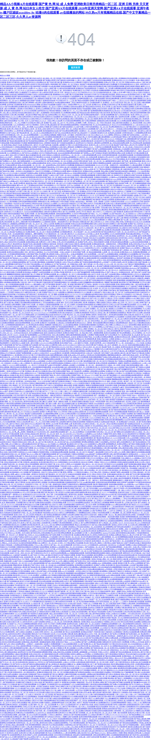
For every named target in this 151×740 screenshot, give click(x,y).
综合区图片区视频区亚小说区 (46, 405)
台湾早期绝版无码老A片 (137, 559)
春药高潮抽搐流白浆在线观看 (104, 694)
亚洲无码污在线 (123, 492)
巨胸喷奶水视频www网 (10, 579)
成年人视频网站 (15, 468)
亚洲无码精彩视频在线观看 (88, 716)
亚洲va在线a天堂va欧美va (17, 523)
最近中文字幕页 (119, 488)
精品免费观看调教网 (71, 506)
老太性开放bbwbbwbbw (142, 169)
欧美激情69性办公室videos (111, 110)
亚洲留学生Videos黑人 (138, 581)
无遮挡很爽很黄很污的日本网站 (54, 700)
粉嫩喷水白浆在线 (117, 676)
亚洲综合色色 (22, 260)
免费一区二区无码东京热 (82, 393)
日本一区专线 (126, 500)
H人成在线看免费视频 (36, 577)
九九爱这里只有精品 (115, 587)
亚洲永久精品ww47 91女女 (20, 599)
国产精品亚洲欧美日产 (109, 232)
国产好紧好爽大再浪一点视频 (94, 318)
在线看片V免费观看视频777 (53, 644)
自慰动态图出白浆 (63, 678)
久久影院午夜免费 (111, 300)
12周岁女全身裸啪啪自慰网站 (132, 440)
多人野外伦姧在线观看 (49, 209)
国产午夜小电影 (63, 193)
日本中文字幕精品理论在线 (48, 153)
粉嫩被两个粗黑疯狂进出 (53, 325)
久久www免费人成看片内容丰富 (102, 615)
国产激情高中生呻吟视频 (65, 80)
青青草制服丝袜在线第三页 (32, 660)
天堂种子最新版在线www (49, 605)
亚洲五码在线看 (115, 240)
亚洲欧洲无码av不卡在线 (57, 597)
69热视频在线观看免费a (12, 282)
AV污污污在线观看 (30, 110)
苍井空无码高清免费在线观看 (90, 159)
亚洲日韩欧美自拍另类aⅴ (12, 559)
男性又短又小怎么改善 (21, 316)
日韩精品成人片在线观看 (121, 149)
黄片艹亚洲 (71, 256)
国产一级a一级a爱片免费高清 (15, 183)
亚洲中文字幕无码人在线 (15, 82)
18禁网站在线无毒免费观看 (95, 674)
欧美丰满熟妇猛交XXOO (130, 179)
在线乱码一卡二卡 (115, 486)
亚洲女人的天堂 (58, 670)
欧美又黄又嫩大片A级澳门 (44, 401)
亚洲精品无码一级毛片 (30, 145)
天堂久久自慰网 (57, 250)
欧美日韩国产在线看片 (34, 100)
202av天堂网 (35, 323)
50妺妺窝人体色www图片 (50, 246)
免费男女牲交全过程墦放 (135, 306)
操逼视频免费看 (58, 470)
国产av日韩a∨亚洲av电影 (64, 557)
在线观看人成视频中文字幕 (61, 145)
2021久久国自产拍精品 (16, 537)
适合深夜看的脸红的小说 (83, 288)
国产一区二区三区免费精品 (74, 432)
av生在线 (75, 248)
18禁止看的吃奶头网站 (125, 448)
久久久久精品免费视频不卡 (98, 219)
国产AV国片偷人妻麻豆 (12, 302)
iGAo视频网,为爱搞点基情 (54, 276)
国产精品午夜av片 (81, 137)
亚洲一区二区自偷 (47, 565)
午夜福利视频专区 (143, 533)
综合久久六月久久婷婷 (117, 688)
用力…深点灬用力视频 (25, 127)
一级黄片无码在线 (82, 256)
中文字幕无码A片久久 (85, 92)
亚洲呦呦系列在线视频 (68, 108)
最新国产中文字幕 (80, 650)
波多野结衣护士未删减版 (136, 288)
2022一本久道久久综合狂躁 (31, 476)
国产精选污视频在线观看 (136, 444)
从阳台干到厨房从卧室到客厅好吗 (105, 704)
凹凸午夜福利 (67, 361)
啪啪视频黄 (70, 573)
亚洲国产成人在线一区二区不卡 (55, 123)
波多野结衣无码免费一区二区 (68, 601)
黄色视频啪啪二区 (63, 219)
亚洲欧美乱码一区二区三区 (47, 615)
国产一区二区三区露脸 (76, 710)
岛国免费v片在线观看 (102, 460)
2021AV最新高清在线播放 (30, 199)
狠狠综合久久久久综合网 (115, 670)
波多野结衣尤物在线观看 (96, 529)
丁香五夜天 (64, 466)
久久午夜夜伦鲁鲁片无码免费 (12, 272)
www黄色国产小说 (142, 116)
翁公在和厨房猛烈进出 (17, 597)
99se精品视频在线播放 (62, 102)
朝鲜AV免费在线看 (111, 638)
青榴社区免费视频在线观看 (95, 385)
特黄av (122, 222)
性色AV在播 (104, 349)
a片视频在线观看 (64, 551)
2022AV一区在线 (18, 335)
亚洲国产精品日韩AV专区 (11, 339)
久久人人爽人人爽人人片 (62, 391)
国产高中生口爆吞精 (56, 674)
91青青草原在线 (127, 133)
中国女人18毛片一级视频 (106, 652)
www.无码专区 (63, 411)
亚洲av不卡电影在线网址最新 (139, 405)
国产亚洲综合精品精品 (102, 664)
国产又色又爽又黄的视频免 (36, 262)
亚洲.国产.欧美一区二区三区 (92, 161)
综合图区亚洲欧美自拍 (81, 535)
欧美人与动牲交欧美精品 (107, 236)
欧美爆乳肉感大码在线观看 (20, 486)
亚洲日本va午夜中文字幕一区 (138, 712)
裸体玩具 (34, 634)
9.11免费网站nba (13, 373)
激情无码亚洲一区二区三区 (95, 662)
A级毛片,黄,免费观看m (71, 567)
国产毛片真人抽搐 (35, 415)
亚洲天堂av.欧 (93, 145)
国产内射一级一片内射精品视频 (47, 710)
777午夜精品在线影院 (60, 240)
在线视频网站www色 (140, 680)
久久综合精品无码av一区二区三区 (16, 393)
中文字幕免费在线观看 (77, 723)
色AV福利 (48, 383)
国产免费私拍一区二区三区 (82, 181)
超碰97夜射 (43, 199)
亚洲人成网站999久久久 (28, 373)
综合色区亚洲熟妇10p (128, 187)
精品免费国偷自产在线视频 (83, 573)
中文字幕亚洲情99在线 (41, 355)
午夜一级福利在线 (54, 484)
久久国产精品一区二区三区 (95, 399)
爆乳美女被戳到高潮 (30, 670)
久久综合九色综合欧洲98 (60, 351)
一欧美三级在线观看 (132, 729)
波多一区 (98, 620)
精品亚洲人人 (105, 296)
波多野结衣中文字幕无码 (84, 143)
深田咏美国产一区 (107, 187)
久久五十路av (117, 725)
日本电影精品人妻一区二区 (9, 407)
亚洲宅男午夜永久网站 (35, 620)
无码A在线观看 (71, 737)
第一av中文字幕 (13, 357)
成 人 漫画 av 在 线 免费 (117, 92)
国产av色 (7, 644)
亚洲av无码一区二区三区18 (121, 193)
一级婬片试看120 (79, 399)
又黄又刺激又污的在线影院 (136, 157)
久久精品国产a (97, 292)
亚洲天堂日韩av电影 (104, 696)
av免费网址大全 (45, 575)
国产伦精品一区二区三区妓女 (69, 84)
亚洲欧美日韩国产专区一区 (72, 333)
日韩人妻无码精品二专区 (42, 569)
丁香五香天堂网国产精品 (32, 114)
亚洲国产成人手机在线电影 (9, 118)
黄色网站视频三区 (137, 599)
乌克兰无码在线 (91, 561)
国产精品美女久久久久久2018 (31, 658)
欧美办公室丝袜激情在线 (12, 199)
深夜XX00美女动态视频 (66, 177)
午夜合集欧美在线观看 (34, 80)
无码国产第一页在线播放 (128, 468)
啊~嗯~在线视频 (70, 648)
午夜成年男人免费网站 (81, 371)
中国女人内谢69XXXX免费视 (116, 613)
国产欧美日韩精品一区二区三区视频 (59, 161)
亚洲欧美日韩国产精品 (84, 337)
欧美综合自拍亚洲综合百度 (73, 139)
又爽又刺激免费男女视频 (101, 735)
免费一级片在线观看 (120, 712)
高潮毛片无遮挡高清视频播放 (93, 82)
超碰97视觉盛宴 (75, 284)
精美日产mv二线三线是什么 (24, 569)
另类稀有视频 (62, 256)
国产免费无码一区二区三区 (111, 397)
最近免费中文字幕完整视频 (111, 96)
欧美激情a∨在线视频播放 (116, 141)
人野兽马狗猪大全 (119, 569)
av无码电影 (108, 569)
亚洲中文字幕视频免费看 (130, 630)
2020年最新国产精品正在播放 (17, 480)
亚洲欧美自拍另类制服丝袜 (17, 197)
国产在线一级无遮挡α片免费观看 (26, 169)
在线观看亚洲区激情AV (111, 551)
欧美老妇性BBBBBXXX (76, 268)
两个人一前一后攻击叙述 (124, 343)
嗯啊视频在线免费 (86, 484)
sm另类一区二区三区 (92, 268)
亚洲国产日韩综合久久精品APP (58, 587)
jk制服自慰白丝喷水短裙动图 (106, 121)
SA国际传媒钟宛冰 (47, 102)
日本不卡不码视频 (86, 359)
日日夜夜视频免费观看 (118, 702)
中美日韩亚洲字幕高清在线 (11, 193)
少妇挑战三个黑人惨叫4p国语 (38, 197)
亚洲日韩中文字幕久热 (26, 733)
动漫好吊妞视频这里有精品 (51, 298)
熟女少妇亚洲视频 (73, 668)
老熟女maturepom (122, 94)
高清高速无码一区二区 (45, 294)
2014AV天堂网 (7, 529)
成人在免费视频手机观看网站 (64, 565)
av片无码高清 (92, 652)
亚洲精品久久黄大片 (71, 363)
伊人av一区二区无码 (84, 104)
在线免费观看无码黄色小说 (25, 731)
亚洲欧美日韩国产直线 (70, 488)
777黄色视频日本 (33, 480)
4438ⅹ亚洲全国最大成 (59, 367)
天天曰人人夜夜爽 (62, 169)
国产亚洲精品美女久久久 (66, 448)
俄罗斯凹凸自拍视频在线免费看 (44, 617)
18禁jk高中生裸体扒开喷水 (53, 211)
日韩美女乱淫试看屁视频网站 (97, 355)
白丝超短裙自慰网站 (103, 131)
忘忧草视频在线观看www (105, 504)
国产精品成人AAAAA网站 (19, 258)
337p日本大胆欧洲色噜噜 (15, 276)
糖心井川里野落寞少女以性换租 (78, 226)
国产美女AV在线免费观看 (71, 632)
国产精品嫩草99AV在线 (139, 682)
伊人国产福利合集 (45, 145)
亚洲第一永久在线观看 (13, 696)
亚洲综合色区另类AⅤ (56, 506)
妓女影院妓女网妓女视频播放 (132, 260)
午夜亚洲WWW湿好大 (116, 609)
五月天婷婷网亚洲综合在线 (43, 314)
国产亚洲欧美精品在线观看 (41, 502)
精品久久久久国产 (6, 157)
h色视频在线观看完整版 (64, 321)
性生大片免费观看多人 (56, 733)
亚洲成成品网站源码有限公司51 (47, 551)
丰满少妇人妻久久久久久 (47, 195)
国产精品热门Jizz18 (142, 246)
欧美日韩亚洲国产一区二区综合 (76, 700)
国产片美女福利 (110, 682)
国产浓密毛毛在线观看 (69, 577)
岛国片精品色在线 (36, 280)
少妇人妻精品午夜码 (127, 108)
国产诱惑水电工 (31, 294)
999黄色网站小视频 (14, 137)
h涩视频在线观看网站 (18, 262)
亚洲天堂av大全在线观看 (90, 490)
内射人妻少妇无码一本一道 (49, 151)
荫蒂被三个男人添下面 (51, 500)
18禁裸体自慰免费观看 (131, 205)
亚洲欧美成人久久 (126, 252)
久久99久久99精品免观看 (67, 413)
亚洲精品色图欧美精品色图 (60, 575)
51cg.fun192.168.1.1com (127, 407)
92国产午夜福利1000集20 (132, 543)
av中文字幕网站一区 (138, 333)
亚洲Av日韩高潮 (101, 363)
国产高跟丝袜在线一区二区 (100, 648)
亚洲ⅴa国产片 (19, 456)
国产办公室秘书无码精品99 (59, 215)
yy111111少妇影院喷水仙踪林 (18, 351)
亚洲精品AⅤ (49, 264)
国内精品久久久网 (51, 601)
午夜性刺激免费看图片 (22, 678)
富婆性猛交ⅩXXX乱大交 (133, 222)
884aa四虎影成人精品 (66, 118)
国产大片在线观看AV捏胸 (65, 607)
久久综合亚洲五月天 (39, 161)
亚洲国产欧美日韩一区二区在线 (13, 464)
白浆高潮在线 (80, 662)
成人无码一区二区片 (66, 290)
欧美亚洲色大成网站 (28, 369)
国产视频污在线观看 (123, 682)
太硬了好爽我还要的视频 (66, 209)
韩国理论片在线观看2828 (132, 363)
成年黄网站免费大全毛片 (60, 581)
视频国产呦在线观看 (111, 282)
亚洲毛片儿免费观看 (43, 108)
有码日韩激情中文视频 (101, 242)
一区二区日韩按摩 (50, 704)
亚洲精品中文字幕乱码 (143, 589)
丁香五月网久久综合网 (54, 121)
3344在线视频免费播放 (67, 500)
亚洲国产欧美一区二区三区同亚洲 (104, 557)
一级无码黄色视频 (113, 516)
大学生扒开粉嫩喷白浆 (86, 331)
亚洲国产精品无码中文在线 (83, 514)
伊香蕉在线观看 (76, 490)
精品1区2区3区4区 (31, 456)
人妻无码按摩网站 (70, 733)
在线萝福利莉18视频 (94, 440)
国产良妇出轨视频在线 (123, 652)
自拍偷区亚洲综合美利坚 (50, 660)
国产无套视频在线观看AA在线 (38, 506)
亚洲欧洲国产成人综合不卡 (49, 504)
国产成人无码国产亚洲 (77, 387)
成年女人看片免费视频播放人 (66, 446)
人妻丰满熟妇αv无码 (32, 240)
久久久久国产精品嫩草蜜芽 (81, 272)
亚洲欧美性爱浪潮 (97, 393)
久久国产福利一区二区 (35, 704)
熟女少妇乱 (4, 452)
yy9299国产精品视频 (136, 565)
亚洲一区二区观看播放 (21, 349)
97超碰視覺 (37, 189)
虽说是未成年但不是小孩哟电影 (14, 417)
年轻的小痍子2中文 (128, 567)
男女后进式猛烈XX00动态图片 (136, 654)
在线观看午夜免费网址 (63, 428)
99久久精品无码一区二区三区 (77, 680)
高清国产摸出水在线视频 (84, 555)
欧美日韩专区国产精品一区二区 (46, 177)
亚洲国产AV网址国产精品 (48, 411)
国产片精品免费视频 (89, 121)
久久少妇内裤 (52, 498)
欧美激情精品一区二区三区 (98, 127)
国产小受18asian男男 (67, 676)
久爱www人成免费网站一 (113, 498)
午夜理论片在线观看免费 (130, 632)
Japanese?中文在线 (109, 533)
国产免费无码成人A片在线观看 (113, 549)
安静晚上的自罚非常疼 (99, 108)
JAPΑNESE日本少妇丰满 (60, 559)
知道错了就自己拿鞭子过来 (59, 686)
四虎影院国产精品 (47, 375)
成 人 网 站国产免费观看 (101, 266)
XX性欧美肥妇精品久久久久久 (26, 446)
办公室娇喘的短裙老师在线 (129, 617)
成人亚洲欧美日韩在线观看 (111, 230)
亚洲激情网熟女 (9, 288)
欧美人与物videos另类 (83, 658)
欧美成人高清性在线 (97, 215)
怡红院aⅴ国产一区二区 (10, 314)
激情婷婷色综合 (68, 395)
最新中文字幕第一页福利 (86, 343)
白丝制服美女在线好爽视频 (118, 436)
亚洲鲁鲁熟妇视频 (28, 219)
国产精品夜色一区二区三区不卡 (56, 474)
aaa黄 (70, 424)
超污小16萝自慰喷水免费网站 (14, 609)
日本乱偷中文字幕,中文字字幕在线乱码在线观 (99, 94)
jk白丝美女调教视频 (138, 686)
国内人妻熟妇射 (68, 147)
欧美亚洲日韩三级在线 (26, 662)
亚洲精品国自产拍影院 (85, 403)
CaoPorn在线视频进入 (105, 488)
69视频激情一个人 (134, 171)
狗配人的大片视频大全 (13, 444)
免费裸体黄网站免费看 (96, 700)
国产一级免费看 (99, 395)
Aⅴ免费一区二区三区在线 (110, 252)
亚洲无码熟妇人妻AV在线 (43, 626)
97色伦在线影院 (54, 112)
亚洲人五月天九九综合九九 (67, 345)
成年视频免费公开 (74, 407)
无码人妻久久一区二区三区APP (92, 464)
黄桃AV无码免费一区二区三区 (20, 139)
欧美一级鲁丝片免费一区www (104, 514)
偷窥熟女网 (83, 492)
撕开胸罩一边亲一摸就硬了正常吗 (97, 201)
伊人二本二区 (110, 395)
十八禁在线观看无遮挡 (83, 456)
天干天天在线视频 (68, 137)
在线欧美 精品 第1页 (17, 375)
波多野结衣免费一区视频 (127, 116)
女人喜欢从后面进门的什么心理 (78, 589)
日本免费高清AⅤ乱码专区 (112, 500)
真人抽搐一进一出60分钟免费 (65, 690)
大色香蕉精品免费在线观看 (59, 452)
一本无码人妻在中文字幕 (83, 571)
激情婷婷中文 (21, 737)
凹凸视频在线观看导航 (99, 306)
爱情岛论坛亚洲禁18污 (13, 727)
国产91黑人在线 (131, 209)
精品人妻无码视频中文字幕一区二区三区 (63, 613)
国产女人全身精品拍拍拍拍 (109, 228)
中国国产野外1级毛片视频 (112, 434)
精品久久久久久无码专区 (94, 377)
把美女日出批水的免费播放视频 (82, 224)
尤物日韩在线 (59, 630)
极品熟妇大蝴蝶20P (66, 664)
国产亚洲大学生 (80, 561)
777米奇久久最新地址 (54, 714)
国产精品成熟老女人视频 (78, 329)
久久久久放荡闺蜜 (21, 613)
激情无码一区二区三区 (47, 434)
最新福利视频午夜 (41, 733)
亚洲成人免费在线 (115, 535)
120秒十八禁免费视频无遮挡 (35, 630)
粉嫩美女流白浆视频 (143, 710)
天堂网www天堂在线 (137, 642)
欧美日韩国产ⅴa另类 (30, 735)
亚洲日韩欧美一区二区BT (100, 541)
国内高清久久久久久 (20, 575)
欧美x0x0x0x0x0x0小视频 (31, 104)
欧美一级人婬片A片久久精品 (62, 183)
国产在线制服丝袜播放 (137, 290)
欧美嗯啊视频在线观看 (125, 537)
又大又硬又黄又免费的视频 (137, 525)
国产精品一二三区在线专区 (52, 341)
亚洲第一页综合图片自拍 (103, 207)
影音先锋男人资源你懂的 (49, 84)
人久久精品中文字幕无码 (108, 628)
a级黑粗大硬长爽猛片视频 (38, 656)
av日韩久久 (76, 523)
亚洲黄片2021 (96, 104)
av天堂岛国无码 (126, 110)
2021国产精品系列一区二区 (118, 213)
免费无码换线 (13, 611)
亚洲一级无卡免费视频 (7, 108)
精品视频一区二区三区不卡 (78, 452)
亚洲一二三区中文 (109, 510)
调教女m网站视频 (114, 219)
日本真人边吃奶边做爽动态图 (42, 94)
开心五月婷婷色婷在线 (101, 92)
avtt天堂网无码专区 (44, 335)
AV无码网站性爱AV (98, 654)
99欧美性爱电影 (127, 607)
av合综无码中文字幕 (87, 207)
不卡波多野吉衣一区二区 (104, 725)
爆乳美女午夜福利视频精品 (93, 448)
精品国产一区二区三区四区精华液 (89, 232)
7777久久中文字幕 (143, 359)
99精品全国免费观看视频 (61, 698)
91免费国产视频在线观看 (95, 335)
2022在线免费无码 (14, 549)
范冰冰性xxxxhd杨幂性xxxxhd (86, 434)
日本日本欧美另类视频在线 (63, 735)
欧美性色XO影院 (12, 733)
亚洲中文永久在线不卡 (32, 537)
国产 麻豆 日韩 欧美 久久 (95, 222)
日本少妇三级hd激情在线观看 (45, 219)
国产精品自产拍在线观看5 (97, 611)
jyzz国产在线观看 (39, 622)
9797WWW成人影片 (61, 217)
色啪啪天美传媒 (31, 597)
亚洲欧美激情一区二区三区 (35, 232)
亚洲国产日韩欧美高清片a (70, 484)
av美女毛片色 (133, 145)
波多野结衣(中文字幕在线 (46, 110)
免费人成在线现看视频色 (84, 438)
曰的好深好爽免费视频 (22, 323)
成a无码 (2, 209)
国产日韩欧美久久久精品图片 (79, 217)
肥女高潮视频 (22, 589)
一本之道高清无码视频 (118, 131)
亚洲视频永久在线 (56, 147)
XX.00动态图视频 (62, 377)
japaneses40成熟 (5, 719)
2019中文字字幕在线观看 (10, 434)
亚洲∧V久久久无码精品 (93, 417)
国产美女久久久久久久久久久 (18, 179)
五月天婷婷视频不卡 (62, 258)
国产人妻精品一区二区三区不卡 (130, 250)
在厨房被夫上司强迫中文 (140, 207)
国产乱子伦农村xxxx (136, 684)
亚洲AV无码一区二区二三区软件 (50, 228)
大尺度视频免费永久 (76, 169)
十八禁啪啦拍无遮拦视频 (128, 450)
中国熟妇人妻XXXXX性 (112, 622)
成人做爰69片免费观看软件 (139, 660)
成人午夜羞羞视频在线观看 (15, 284)
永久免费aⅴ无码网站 (83, 648)
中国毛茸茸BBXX (124, 662)
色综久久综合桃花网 (23, 422)
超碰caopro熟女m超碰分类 (77, 411)
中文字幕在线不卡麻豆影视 (41, 282)
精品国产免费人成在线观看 (120, 472)
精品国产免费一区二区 (126, 183)
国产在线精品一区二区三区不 (95, 547)
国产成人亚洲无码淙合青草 (11, 634)
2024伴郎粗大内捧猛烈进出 (46, 607)
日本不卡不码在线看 (142, 106)
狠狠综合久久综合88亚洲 (49, 193)
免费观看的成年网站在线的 (93, 294)
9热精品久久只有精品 (41, 215)
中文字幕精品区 (16, 310)
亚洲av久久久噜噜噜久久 (123, 605)
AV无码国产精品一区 (75, 240)
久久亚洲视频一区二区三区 (84, 365)
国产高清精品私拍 (94, 605)
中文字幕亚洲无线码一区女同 (60, 638)
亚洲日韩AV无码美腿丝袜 (45, 583)
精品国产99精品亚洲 (14, 306)
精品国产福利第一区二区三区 (65, 591)
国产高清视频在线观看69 (46, 680)
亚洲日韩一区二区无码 (55, 442)
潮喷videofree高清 (42, 369)
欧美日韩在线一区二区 (107, 601)
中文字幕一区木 (23, 121)
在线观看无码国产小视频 (64, 541)
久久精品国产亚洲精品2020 (16, 232)
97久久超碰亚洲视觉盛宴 (80, 684)
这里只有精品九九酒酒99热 (51, 155)
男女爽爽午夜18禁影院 (47, 254)
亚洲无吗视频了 (117, 205)
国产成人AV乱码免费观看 (72, 442)
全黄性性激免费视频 (55, 486)
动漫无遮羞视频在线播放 (136, 345)
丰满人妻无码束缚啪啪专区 (112, 260)
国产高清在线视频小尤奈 (19, 298)
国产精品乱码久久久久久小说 (59, 347)
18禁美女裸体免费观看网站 (133, 521)
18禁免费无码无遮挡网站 (119, 466)
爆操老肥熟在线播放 (9, 185)
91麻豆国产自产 (143, 468)
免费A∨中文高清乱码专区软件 (105, 727)
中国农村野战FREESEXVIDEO (61, 646)
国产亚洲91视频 (54, 535)
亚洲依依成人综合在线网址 (52, 280)
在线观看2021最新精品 (66, 292)
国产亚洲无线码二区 (133, 634)
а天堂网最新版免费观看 (127, 638)
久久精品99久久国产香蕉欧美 (113, 211)
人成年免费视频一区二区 (108, 537)
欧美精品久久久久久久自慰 (79, 308)
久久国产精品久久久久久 (37, 121)
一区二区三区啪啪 (89, 179)
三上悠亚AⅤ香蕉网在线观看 (139, 492)
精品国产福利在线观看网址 (20, 96)
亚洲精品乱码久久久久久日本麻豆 (123, 80)
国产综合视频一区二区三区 (78, 529)
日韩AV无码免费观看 (31, 464)
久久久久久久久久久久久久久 (99, 519)
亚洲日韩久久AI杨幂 (18, 343)
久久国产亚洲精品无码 (94, 551)
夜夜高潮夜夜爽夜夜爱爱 (117, 209)
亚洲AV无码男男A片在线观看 (103, 660)
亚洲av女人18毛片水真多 (68, 620)
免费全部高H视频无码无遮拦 (21, 236)
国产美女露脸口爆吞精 (135, 310)
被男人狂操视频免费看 (67, 504)
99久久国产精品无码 (91, 450)
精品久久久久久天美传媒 (39, 486)
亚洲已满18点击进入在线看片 (44, 217)
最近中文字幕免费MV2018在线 (39, 157)
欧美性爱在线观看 (6, 607)
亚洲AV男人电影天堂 (14, 129)
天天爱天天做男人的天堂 (118, 262)
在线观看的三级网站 (24, 430)
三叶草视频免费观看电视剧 (16, 254)
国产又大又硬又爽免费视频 (58, 268)
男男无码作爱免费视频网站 (114, 420)
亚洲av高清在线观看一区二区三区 (29, 165)
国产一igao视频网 (95, 230)
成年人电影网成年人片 (21, 587)
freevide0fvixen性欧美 (67, 609)
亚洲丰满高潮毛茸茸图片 (46, 337)
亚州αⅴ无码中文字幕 (55, 472)
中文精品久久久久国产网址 (41, 646)
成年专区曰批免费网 (48, 266)
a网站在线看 (67, 385)
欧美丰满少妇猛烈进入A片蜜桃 (68, 312)
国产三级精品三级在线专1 (11, 658)
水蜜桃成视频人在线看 (109, 563)
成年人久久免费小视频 (122, 452)
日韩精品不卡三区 (29, 496)
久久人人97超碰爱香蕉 (109, 492)
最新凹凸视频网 (104, 466)
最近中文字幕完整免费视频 (27, 684)
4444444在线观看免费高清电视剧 (69, 153)
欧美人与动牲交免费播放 (25, 593)
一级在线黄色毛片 (63, 222)
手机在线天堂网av (35, 298)
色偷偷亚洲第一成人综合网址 (139, 650)
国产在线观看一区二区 (35, 359)
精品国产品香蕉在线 (71, 670)
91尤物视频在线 (134, 529)
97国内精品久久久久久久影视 (111, 440)
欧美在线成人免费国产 (30, 272)
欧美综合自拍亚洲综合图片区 (127, 555)
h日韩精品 (16, 151)
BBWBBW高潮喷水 (109, 224)
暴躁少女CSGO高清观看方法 (29, 458)
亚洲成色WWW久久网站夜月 (73, 82)
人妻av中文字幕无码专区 (36, 648)
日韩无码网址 (8, 131)
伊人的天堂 (76, 617)
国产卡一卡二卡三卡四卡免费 (77, 110)
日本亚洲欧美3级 (99, 203)
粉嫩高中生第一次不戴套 (65, 135)
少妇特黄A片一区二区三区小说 (89, 310)
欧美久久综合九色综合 (54, 163)
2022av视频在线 (42, 498)
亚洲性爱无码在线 (49, 100)
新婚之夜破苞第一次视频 (105, 339)
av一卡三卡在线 (138, 343)
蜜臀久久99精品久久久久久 (118, 325)
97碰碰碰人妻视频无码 (45, 339)
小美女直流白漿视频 (95, 680)
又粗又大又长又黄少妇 (30, 706)
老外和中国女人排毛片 (126, 238)
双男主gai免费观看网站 (29, 306)
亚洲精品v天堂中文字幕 (88, 191)
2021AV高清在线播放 (117, 577)
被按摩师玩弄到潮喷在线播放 (128, 668)
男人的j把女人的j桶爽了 (74, 123)
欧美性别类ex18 (78, 424)
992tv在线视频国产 (64, 684)
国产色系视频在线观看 (138, 258)
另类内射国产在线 (90, 581)
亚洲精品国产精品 (8, 230)
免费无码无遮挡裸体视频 (23, 230)
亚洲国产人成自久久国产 (51, 175)
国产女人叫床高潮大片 (66, 456)
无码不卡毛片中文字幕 (47, 549)
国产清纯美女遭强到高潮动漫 (57, 226)
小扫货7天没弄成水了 (142, 496)
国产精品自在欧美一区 (138, 256)
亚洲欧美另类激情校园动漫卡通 (52, 476)
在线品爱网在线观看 (80, 173)
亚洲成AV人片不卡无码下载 (124, 339)
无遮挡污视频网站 (65, 605)
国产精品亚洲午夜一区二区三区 (27, 133)
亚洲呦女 (131, 106)
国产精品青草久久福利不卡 (52, 682)
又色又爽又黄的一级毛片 (73, 702)
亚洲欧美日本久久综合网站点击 (35, 82)
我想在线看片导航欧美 (41, 638)
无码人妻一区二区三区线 (132, 102)
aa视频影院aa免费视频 (17, 224)
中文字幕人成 (42, 555)
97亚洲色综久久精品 (112, 405)
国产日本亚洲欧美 (70, 276)
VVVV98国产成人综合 (98, 375)
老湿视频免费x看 (90, 339)
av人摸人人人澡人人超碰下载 (46, 88)
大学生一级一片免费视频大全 (91, 250)
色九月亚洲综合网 (136, 143)
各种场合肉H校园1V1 (37, 149)
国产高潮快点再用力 (50, 80)
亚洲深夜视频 (136, 161)
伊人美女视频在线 (77, 318)
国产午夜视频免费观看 (43, 351)
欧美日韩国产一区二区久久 (68, 149)
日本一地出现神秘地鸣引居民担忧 (130, 624)
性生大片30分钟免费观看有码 (122, 125)
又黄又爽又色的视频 (17, 114)
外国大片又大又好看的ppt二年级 (52, 658)
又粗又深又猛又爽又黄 (85, 167)
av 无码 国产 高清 (132, 508)
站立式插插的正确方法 (69, 403)
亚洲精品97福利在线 (49, 244)
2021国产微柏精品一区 (7, 331)
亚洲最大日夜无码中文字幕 (111, 104)
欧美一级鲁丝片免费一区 (62, 401)
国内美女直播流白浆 (135, 727)
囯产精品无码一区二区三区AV (102, 712)
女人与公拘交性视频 (51, 252)
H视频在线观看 (139, 393)
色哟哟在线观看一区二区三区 (39, 379)
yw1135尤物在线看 (119, 438)
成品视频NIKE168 (8, 668)
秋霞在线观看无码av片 (25, 270)
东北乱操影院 (120, 585)
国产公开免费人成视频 (26, 470)
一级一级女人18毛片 (124, 490)
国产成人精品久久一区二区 (38, 347)
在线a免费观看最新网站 (71, 163)
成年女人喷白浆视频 (109, 620)
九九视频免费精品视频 (50, 413)
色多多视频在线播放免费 (23, 721)
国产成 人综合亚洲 (32, 389)
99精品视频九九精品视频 (18, 341)
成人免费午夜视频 (37, 407)
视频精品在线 (15, 359)
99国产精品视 (142, 262)
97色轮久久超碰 (29, 551)
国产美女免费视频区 (124, 333)
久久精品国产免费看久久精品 (127, 545)
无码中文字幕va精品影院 (48, 125)
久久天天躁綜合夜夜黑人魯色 (105, 591)
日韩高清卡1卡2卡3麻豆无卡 (13, 211)
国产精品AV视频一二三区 (72, 476)
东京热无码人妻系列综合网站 (25, 401)
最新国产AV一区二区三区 (114, 318)
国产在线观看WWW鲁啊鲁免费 (95, 579)
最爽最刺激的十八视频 (120, 480)
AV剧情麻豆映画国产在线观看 (110, 268)
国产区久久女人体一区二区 (110, 430)
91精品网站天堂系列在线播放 (20, 571)
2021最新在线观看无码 (91, 258)
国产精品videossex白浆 (106, 494)
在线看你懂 (138, 238)
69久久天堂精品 (39, 448)
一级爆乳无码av (120, 591)
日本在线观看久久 (50, 185)
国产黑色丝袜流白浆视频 (12, 476)
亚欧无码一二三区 (16, 670)
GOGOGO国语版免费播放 (20, 149)
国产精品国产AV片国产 (15, 191)
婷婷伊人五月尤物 (52, 424)
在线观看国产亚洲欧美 (53, 262)
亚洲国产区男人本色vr (85, 242)
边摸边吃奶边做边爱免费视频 (106, 482)
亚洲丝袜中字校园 (90, 710)
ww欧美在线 (102, 545)
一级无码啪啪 (43, 268)
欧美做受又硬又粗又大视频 (116, 306)
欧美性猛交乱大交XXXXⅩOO (33, 494)
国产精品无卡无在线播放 (8, 448)
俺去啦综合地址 (16, 246)
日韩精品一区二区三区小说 (125, 510)
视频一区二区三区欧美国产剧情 (109, 603)
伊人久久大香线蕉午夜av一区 (80, 306)
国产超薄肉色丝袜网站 (83, 672)
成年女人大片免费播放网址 (19, 531)
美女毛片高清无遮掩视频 (73, 636)
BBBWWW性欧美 (116, 189)
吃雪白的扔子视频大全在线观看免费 (100, 686)
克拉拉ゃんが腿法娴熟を (33, 284)
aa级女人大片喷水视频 (22, 474)
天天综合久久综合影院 (31, 411)
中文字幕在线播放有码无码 (45, 321)
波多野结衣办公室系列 (138, 561)
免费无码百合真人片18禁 (32, 292)
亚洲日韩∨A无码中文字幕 (81, 428)
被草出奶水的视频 (133, 88)
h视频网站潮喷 (41, 496)
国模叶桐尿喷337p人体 (140, 98)
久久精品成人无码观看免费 (65, 323)
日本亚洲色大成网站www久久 (48, 456)
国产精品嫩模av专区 (23, 331)
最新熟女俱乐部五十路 (67, 438)
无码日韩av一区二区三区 (104, 432)
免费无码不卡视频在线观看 (56, 349)
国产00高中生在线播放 (121, 278)
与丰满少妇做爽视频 (107, 114)
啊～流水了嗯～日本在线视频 (54, 494)
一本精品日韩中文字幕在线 (87, 585)
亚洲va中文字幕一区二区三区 (114, 82)
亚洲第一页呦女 (93, 462)
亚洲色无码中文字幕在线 (106, 561)
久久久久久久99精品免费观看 (49, 343)
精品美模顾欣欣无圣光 (108, 310)
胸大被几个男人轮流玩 (55, 492)
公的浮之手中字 (81, 211)
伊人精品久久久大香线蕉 (16, 250)
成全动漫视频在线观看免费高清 (132, 375)
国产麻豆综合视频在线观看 (112, 656)
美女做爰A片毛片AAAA (126, 300)
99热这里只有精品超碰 (29, 607)
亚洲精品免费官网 (78, 183)
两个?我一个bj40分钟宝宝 (38, 587)
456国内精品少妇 (70, 725)
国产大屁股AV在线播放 (24, 632)
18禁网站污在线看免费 (25, 676)
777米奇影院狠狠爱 (6, 514)
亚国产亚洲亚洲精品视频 (132, 464)
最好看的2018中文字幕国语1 (54, 207)
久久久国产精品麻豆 (68, 298)
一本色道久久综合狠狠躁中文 (25, 171)
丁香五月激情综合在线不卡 (80, 102)
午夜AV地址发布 (105, 123)
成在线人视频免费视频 (56, 450)
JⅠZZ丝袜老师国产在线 (103, 193)
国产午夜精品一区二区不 (102, 345)
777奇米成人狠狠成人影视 (26, 591)
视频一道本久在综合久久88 (37, 466)
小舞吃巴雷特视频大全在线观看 (81, 266)
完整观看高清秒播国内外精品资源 (26, 195)
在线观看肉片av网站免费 (96, 444)
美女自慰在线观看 (45, 250)
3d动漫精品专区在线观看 (70, 692)
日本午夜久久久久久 (80, 545)
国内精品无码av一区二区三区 (69, 189)
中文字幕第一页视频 (28, 559)
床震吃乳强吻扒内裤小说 (104, 175)
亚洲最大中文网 (64, 306)
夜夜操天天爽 (122, 563)
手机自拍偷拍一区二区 (30, 519)
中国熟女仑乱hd (143, 484)
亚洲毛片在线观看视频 (138, 100)
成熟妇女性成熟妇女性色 (59, 708)
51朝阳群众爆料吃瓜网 (79, 391)
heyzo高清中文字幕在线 (115, 593)
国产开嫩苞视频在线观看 (47, 454)
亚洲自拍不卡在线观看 (143, 510)
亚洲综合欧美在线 (111, 238)
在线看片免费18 (33, 228)
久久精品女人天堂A (111, 298)
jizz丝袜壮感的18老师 (71, 492)
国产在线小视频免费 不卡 (17, 426)
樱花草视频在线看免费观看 (46, 446)
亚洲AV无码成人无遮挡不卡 (82, 426)
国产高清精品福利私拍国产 (90, 114)
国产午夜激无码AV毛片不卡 (40, 553)
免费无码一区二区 (131, 579)
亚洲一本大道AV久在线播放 (69, 175)
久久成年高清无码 (26, 622)
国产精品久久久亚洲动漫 (14, 209)
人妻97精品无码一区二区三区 (125, 476)
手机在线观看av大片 (37, 264)
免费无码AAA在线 (127, 393)
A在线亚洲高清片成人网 (36, 589)
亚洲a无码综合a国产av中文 (82, 498)
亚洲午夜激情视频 (118, 280)
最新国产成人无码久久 (26, 535)
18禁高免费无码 (72, 367)
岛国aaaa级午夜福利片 (14, 496)
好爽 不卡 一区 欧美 (90, 139)
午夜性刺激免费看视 (11, 286)
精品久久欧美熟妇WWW (83, 525)
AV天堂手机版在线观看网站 (97, 593)
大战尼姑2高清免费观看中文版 (12, 557)
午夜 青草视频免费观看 (33, 725)
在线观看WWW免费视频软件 (117, 626)
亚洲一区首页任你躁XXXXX (139, 379)
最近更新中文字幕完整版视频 (129, 282)
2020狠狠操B (117, 632)
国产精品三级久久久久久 (105, 139)
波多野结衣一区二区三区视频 (127, 236)
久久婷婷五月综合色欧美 (46, 169)
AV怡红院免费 (54, 729)
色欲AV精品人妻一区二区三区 (113, 292)
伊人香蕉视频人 (69, 658)
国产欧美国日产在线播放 (59, 696)
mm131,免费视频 (20, 100)
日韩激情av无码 (126, 692)
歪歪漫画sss (23, 506)
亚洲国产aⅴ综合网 (67, 514)
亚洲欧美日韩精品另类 (44, 672)
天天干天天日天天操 (90, 678)
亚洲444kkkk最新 (76, 106)
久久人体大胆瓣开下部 (86, 149)
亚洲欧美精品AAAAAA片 (99, 383)
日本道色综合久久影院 (27, 118)
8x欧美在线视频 (44, 272)
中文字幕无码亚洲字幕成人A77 (33, 310)
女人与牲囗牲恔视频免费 (111, 331)
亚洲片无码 (131, 203)
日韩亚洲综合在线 (130, 215)
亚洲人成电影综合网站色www (62, 173)
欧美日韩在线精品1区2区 (105, 191)
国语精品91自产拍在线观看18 (67, 615)
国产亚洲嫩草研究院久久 (126, 369)
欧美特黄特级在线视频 (118, 460)
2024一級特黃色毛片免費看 (49, 480)
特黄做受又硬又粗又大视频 (133, 676)
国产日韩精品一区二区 (73, 420)
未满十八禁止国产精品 (38, 571)
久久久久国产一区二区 (46, 573)
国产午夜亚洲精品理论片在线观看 (100, 280)
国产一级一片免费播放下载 (123, 446)
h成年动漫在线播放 (10, 121)
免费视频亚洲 (105, 577)
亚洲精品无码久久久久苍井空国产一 (35, 595)
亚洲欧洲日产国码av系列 (83, 260)
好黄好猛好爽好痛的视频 (133, 549)
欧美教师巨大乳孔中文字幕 (24, 355)
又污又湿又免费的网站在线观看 (97, 411)
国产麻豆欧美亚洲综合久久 (103, 438)
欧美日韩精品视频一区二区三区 (105, 151)
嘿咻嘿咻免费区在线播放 (120, 379)
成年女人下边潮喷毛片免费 (109, 595)
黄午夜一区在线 (127, 680)
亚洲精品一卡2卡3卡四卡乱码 (113, 102)
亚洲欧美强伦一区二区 (76, 409)
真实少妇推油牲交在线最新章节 (11, 512)
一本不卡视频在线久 (66, 399)
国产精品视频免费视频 (114, 547)
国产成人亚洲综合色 (52, 664)
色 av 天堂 (60, 704)
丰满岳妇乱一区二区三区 (18, 563)
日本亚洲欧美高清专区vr (42, 579)
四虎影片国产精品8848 (134, 591)
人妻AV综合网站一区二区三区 (93, 470)
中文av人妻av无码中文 (42, 545)
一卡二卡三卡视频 (19, 123)
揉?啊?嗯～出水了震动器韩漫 (105, 343)
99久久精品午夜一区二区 (122, 686)
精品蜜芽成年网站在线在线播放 (14, 300)
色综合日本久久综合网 (142, 147)
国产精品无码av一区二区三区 (96, 723)
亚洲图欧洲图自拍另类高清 (118, 519)
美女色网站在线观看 (102, 688)
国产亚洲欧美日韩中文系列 (137, 137)
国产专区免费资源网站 (130, 371)
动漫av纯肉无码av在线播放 (62, 652)
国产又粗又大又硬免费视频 (53, 385)
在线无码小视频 (132, 460)
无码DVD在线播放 (142, 597)
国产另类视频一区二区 (83, 712)
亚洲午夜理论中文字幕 (65, 238)
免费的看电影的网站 (108, 597)
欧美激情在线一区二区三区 (66, 195)
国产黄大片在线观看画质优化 (79, 397)
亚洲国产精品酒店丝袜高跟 (118, 171)
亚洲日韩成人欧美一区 (134, 355)
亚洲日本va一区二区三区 (138, 163)
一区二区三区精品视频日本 (44, 490)
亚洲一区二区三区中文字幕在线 (103, 361)
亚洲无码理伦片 (27, 116)
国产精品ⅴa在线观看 (82, 100)
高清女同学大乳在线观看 (16, 242)
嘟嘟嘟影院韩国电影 (14, 274)
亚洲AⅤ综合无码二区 (36, 654)
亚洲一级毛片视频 (32, 343)
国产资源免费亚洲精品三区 (60, 282)
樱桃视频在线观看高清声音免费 (63, 721)
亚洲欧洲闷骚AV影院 (70, 278)
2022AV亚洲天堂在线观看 (38, 714)
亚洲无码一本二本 (56, 688)
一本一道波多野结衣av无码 (50, 165)
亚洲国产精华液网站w (49, 415)
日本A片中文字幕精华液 (87, 363)
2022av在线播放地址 (42, 535)
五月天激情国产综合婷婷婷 (104, 195)
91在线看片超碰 (130, 316)
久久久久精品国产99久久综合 (25, 688)
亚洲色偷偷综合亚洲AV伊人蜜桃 (118, 474)
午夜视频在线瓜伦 (38, 601)
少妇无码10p (17, 203)
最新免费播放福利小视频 (58, 355)
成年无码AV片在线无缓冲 (113, 630)
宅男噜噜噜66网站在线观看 (98, 587)
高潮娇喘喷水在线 (14, 102)
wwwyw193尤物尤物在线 (119, 716)
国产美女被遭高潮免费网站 (13, 706)
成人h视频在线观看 (49, 248)
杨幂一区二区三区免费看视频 (101, 205)
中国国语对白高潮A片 (93, 422)
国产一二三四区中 (122, 601)
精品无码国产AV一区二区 (81, 321)
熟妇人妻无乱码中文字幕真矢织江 (85, 290)
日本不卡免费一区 (32, 304)
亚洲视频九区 (100, 413)
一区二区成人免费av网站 (27, 327)
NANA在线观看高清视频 (50, 189)
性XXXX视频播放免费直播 (27, 624)
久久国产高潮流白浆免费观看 (64, 650)
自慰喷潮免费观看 (16, 436)
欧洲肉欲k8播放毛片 (122, 199)
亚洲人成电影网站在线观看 (79, 587)
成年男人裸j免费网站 (40, 256)
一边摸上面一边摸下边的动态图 (88, 737)
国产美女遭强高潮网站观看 (68, 131)
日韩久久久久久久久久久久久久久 (116, 714)
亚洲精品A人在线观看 (57, 547)
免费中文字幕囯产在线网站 (124, 413)
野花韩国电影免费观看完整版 (42, 652)
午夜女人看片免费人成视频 (94, 630)
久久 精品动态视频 (135, 123)
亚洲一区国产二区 (111, 662)
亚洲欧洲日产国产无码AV (31, 565)
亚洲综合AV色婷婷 (131, 571)
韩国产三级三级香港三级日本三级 (116, 353)
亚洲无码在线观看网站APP (11, 369)
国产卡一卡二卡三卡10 (16, 90)
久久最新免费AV (28, 391)
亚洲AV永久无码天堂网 (85, 345)
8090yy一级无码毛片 (139, 395)
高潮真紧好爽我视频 (140, 252)
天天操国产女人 (12, 624)
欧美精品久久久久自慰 (62, 490)
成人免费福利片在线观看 (69, 331)
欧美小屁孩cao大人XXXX (140, 114)
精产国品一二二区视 (59, 468)
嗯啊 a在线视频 (59, 294)
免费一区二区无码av (51, 90)
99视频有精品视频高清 (23, 547)
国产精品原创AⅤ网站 (78, 405)
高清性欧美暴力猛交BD (74, 349)
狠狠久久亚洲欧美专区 (74, 171)
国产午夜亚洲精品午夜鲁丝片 (115, 654)
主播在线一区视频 (46, 159)
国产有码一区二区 (97, 456)
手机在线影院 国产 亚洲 (128, 181)
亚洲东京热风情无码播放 (135, 494)
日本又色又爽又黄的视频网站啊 (78, 508)
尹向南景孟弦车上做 (21, 585)
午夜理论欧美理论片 (96, 589)
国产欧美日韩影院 (75, 379)
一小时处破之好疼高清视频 (123, 129)
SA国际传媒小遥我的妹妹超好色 (129, 704)
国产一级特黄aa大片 (15, 494)
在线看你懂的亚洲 (87, 141)
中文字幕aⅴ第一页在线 (140, 294)
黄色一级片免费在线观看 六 (22, 161)
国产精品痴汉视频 (59, 373)
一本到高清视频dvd (54, 656)
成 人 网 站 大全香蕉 (47, 224)
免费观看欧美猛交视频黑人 (26, 329)
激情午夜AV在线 (87, 704)
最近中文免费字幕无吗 (20, 656)
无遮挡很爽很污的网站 (16, 321)
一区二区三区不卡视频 (101, 167)
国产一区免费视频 (77, 563)
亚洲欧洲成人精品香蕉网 (30, 642)
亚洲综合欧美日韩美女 (13, 86)
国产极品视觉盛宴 (95, 690)
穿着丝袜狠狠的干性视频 (18, 143)
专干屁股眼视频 (50, 236)
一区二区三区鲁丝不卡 (13, 290)
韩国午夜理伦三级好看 (120, 559)
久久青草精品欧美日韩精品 (35, 325)
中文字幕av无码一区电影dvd (100, 472)
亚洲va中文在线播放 (107, 373)
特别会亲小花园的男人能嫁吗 (140, 278)
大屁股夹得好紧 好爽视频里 (52, 640)
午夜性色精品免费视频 (13, 403)
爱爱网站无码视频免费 (7, 723)
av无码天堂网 (77, 161)
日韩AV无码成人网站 (112, 222)
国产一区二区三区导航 (63, 617)
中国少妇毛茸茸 (104, 112)
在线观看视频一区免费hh (112, 607)
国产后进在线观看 (120, 494)
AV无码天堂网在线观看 (80, 213)
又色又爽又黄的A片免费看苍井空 (48, 357)
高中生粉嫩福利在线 (36, 333)
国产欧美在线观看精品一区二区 (16, 207)
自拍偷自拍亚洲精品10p (104, 179)
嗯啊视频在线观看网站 (140, 430)
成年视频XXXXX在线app (117, 508)
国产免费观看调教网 (77, 581)
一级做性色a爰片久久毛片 (124, 636)
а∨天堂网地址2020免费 (58, 171)
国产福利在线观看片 (66, 127)
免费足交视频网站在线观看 (102, 163)
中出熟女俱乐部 (41, 539)
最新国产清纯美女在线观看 (104, 199)
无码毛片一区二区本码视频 (52, 632)
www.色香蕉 (117, 179)
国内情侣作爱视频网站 (98, 389)
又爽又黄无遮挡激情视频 (138, 112)
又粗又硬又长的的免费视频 (45, 329)
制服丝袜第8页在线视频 (92, 409)
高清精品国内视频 (59, 417)
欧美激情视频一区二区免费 (13, 88)
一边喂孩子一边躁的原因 (34, 644)
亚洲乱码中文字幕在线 (115, 415)
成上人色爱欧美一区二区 (65, 274)
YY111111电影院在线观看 (88, 668)
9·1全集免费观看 (90, 387)
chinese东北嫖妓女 (97, 622)
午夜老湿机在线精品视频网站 (99, 684)
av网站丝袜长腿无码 (121, 504)
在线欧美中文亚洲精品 (17, 240)
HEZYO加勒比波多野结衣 (30, 549)
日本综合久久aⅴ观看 (50, 203)
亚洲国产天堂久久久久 (60, 387)
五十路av (13, 630)
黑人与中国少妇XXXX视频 (85, 688)
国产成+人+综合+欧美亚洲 (29, 399)
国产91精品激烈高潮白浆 (132, 593)
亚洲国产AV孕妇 (59, 339)
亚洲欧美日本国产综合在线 (133, 175)
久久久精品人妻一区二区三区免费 (11, 694)
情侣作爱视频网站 (34, 222)
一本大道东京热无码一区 (135, 613)
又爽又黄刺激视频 (113, 389)
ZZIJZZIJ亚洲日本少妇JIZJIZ (78, 462)
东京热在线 (99, 331)
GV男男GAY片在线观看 (73, 464)
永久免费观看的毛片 (103, 702)
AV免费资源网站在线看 (68, 369)
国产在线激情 (33, 345)
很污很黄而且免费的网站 (105, 276)
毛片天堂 (80, 86)
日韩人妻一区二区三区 (31, 191)
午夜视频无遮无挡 (45, 468)
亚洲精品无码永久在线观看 (114, 215)
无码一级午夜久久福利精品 (33, 252)
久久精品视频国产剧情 (30, 561)
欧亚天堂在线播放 (102, 706)
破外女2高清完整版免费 (32, 106)
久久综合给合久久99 (82, 234)
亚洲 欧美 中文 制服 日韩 (66, 712)
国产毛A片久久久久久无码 (79, 638)
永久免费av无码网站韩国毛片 (126, 151)
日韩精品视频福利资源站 (22, 147)
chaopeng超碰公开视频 (41, 127)
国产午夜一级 (54, 98)
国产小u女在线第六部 (45, 670)
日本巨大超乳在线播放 (10, 674)
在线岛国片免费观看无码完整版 (20, 94)
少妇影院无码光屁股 (117, 201)
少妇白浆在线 (23, 674)
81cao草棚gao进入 (13, 181)
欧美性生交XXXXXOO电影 (62, 383)
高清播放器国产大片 (12, 708)
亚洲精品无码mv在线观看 (91, 171)
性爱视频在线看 (65, 246)
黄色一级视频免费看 (96, 333)
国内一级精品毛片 (114, 692)
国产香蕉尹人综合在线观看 (54, 310)
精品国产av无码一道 (62, 284)
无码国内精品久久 (16, 595)
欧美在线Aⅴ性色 (126, 430)
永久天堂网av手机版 (57, 272)
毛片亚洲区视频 (77, 94)
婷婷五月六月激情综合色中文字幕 (46, 118)
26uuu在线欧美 (99, 403)
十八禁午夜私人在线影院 (25, 626)
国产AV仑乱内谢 (54, 369)
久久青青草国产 (46, 417)
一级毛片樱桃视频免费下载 (85, 199)
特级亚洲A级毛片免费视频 (108, 84)
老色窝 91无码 (42, 624)
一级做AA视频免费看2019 (139, 321)
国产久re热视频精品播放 (109, 254)
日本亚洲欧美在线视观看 (32, 209)
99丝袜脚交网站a (114, 274)
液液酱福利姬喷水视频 (47, 642)
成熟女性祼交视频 (62, 529)
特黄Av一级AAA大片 (116, 658)
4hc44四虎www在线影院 (96, 316)
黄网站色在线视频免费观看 (64, 525)
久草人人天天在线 (32, 426)
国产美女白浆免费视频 (30, 290)
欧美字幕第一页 (59, 636)
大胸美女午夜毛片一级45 (90, 595)
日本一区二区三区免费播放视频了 (28, 135)
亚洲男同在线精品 (57, 363)
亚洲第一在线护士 (27, 638)
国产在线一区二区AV (32, 224)
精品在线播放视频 (95, 252)
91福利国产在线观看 (20, 555)
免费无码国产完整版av (35, 500)
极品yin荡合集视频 (83, 615)
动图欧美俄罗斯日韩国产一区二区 (46, 510)
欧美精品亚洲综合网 (35, 248)
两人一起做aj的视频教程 (75, 254)
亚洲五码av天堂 (5, 498)
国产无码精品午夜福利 (100, 153)
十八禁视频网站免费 (140, 133)
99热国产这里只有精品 (139, 500)
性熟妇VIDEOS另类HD (53, 692)
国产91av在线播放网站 (130, 587)
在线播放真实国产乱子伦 (73, 482)
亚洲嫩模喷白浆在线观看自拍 (93, 282)
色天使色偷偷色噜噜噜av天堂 (89, 601)
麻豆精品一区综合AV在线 (111, 246)
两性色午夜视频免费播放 (8, 676)
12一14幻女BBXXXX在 (140, 125)
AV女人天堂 (60, 464)
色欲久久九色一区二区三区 (71, 114)
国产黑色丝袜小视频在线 (78, 222)
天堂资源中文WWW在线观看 (113, 464)
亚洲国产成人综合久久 (60, 230)
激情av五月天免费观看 (80, 357)
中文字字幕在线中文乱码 (46, 634)
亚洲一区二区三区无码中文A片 (127, 232)
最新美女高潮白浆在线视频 (75, 422)
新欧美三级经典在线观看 (82, 244)
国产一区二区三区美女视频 (88, 488)
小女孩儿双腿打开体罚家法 (107, 290)
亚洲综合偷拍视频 (66, 599)
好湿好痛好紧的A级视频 (56, 420)
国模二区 (33, 498)
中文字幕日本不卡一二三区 (65, 100)
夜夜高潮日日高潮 (86, 163)
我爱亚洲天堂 (107, 642)
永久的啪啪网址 (108, 527)
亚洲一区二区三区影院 (92, 624)
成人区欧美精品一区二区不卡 (99, 646)
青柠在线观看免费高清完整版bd (104, 323)
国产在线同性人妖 (11, 589)
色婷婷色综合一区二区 (23, 723)
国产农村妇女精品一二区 (135, 135)
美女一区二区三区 (41, 484)
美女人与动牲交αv (75, 347)
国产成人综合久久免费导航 (48, 345)
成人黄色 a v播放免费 (20, 222)
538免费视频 (6, 525)
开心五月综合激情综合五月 (102, 125)
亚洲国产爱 (93, 100)
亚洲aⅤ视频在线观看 (108, 605)
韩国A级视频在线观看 (138, 420)
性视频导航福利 (104, 189)
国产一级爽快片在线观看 (137, 266)
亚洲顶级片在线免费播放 (40, 547)
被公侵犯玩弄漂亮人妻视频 (37, 482)
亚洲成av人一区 (122, 310)
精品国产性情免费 (89, 702)
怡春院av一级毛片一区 (74, 468)
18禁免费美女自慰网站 (97, 371)
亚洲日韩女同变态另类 (80, 646)
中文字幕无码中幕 (67, 535)
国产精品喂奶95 (142, 268)
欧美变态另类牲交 (103, 387)
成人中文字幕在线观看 (63, 318)
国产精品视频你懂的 (18, 428)
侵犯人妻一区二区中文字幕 (37, 442)
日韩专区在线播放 (126, 98)
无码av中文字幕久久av (7, 533)
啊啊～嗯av (17, 607)
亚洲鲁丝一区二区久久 (49, 106)
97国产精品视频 (121, 224)
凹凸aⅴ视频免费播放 (131, 658)
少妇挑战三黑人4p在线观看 (37, 226)
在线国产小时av (61, 104)
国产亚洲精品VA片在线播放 (114, 316)
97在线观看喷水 (75, 96)
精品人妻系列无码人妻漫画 (73, 494)
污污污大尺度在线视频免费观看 (63, 296)
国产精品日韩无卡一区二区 (85, 725)
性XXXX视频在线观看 (75, 696)
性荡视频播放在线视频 (117, 167)
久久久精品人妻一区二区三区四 (51, 191)
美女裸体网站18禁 (6, 361)
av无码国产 (106, 262)
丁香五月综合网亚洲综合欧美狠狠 (134, 498)
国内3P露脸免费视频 (12, 729)
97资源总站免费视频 (52, 232)
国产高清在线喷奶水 (140, 442)
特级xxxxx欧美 (94, 234)
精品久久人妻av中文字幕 (130, 535)
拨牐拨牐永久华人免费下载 (62, 94)
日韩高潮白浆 (90, 193)
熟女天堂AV (20, 630)
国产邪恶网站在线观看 (48, 274)
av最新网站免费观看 (121, 737)
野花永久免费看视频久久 (128, 721)
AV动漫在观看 (81, 500)
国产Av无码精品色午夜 (63, 460)
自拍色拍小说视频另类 (95, 607)
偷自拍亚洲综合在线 (70, 486)
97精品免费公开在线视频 (74, 543)
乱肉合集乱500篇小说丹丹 (95, 405)
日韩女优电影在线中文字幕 (13, 462)
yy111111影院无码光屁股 (125, 719)
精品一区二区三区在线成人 (74, 547)
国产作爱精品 (133, 199)
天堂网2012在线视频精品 (77, 377)
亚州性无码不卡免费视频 (120, 642)
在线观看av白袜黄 (76, 282)
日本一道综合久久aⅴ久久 (68, 92)
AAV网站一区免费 (80, 296)
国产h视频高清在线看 (141, 413)
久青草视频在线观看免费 (113, 359)
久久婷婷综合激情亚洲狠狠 (96, 516)
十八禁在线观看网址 (95, 533)
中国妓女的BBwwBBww (133, 82)
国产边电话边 (49, 716)
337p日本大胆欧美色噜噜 (106, 284)
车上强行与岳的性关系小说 (77, 516)
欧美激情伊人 (128, 327)
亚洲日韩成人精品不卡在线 (13, 145)
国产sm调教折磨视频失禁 (89, 523)
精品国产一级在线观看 (96, 452)
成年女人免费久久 (29, 88)
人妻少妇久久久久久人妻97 (84, 694)
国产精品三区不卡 (98, 498)
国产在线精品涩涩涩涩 (132, 424)
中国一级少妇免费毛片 (101, 634)
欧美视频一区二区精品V (94, 500)
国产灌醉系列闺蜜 (138, 276)
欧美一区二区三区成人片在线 (80, 496)
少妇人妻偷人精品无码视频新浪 (120, 478)
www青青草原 (18, 131)
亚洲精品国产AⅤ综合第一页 (128, 422)
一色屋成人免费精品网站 (37, 258)
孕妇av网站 (104, 171)
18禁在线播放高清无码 (29, 444)
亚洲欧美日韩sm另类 (48, 371)
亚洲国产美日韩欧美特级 (18, 228)
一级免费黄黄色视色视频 (56, 539)
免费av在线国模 (83, 510)
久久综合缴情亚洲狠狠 (70, 325)
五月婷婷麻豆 (75, 159)
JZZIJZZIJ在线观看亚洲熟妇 (33, 211)
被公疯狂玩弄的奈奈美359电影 (125, 514)
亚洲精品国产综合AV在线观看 (38, 674)
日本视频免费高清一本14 (68, 232)
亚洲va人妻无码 (60, 254)
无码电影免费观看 (44, 696)
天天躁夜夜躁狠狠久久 (75, 549)
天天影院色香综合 (10, 700)
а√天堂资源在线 (143, 296)
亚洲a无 (99, 434)
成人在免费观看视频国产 (115, 579)
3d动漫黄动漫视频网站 (115, 521)
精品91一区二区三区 (109, 690)
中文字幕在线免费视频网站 (72, 121)
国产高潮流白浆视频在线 (52, 514)
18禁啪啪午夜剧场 (50, 143)
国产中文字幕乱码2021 (10, 680)
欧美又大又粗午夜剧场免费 (29, 581)
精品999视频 (89, 583)
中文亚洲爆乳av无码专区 (107, 442)
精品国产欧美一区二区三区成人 (122, 147)
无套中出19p (61, 236)
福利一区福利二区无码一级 (116, 381)
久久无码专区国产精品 (105, 367)
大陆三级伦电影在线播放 (120, 123)
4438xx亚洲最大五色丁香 (141, 226)
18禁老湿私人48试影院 (113, 391)
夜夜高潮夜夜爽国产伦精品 (98, 357)
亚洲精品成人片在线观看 (49, 537)
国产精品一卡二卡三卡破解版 (98, 213)
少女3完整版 (49, 589)
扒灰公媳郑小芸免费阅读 (93, 183)
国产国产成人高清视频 (20, 345)
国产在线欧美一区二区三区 (88, 719)
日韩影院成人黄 (116, 169)
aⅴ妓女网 (37, 102)
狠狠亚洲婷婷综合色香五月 (57, 531)
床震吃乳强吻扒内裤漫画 (80, 401)
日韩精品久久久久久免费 (46, 318)
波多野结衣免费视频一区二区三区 (24, 541)
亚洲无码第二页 (12, 710)
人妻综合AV (67, 714)
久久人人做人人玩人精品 (69, 727)
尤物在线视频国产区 (64, 405)
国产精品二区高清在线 (17, 308)
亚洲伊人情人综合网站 (71, 359)
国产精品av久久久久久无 (114, 327)
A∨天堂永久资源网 (82, 690)
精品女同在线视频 (122, 565)
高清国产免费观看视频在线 (129, 516)
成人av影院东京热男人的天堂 (49, 92)
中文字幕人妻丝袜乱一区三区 (140, 472)
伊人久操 (145, 314)
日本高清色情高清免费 (116, 583)
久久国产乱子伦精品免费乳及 (97, 173)
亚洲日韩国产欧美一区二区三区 (46, 593)
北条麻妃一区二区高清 (92, 597)
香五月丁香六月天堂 (41, 729)
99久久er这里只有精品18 (89, 476)
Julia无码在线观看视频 (135, 716)
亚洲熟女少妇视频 (103, 240)
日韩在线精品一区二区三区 (83, 118)
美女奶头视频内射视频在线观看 (91, 656)
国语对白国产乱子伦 (116, 349)
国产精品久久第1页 (127, 531)
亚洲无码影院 (135, 149)
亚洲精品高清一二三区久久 (137, 454)
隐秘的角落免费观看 (28, 516)
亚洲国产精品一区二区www (80, 375)
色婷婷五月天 (118, 175)
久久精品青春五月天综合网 (92, 549)
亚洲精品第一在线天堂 (30, 337)
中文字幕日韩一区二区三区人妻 (98, 650)
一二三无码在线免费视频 (44, 650)
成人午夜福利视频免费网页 (9, 280)
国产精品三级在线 (140, 719)
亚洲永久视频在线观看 (37, 383)
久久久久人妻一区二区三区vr (113, 264)
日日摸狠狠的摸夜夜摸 (141, 155)
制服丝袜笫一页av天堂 (84, 682)
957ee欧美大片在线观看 (68, 98)
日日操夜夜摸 (55, 157)
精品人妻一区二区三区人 (110, 417)
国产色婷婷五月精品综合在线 (32, 203)
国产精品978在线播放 (75, 569)
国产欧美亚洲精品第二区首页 (66, 337)
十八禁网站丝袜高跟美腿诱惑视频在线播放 (72, 593)
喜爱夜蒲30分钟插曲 (69, 682)
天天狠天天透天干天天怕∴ (75, 236)
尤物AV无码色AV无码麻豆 (60, 579)
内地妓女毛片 (19, 292)
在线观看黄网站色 (16, 735)
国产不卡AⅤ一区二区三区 (9, 662)
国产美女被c (49, 630)
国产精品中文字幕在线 (136, 353)
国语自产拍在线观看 (84, 108)
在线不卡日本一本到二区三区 (20, 553)
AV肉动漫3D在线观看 (98, 506)
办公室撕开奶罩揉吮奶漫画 (96, 575)
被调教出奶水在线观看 (62, 224)
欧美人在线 (42, 129)
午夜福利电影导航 (86, 125)
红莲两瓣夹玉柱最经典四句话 (28, 573)
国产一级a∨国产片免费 (140, 575)
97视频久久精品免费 (128, 603)
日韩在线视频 (26, 634)
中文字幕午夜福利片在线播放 (118, 288)
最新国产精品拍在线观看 (59, 409)
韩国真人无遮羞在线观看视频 (49, 304)
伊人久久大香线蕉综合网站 (68, 510)
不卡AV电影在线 (117, 456)
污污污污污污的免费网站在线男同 (78, 502)
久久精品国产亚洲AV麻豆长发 (114, 377)
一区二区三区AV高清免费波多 (77, 316)
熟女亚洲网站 (104, 234)
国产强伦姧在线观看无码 (86, 620)
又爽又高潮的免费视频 (77, 351)
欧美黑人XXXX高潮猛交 (122, 276)
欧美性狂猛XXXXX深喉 (31, 504)
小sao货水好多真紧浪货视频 (138, 242)
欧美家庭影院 (84, 312)
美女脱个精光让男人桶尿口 (93, 543)
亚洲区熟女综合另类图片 (132, 670)
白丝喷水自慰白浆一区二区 (41, 430)
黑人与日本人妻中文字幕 (92, 430)
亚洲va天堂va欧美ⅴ (85, 692)
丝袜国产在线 (30, 650)
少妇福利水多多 (43, 597)
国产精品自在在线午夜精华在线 (88, 112)
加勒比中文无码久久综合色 (79, 219)
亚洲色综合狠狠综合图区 (15, 252)
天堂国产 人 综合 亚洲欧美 (48, 286)
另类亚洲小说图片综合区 (65, 244)
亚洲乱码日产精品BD (84, 486)
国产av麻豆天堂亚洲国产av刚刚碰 (56, 365)
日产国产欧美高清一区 (61, 264)
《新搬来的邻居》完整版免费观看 (116, 244)
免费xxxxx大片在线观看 (66, 571)
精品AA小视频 (5, 75)
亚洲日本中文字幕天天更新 (55, 129)
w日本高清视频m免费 (58, 502)
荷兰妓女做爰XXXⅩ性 (72, 207)
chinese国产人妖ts (61, 521)
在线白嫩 (145, 399)
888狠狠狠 (72, 215)
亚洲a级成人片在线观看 (76, 521)
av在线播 (71, 365)
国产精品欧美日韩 (34, 567)
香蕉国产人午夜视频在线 (48, 678)
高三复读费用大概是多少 (16, 389)
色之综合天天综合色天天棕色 (25, 438)
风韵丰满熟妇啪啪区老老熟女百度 (122, 664)
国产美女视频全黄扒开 (96, 638)
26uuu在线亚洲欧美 (83, 215)
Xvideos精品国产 (90, 454)
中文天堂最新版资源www (82, 415)
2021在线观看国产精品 (110, 183)
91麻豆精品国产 (128, 169)
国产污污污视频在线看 (26, 314)
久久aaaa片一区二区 (129, 185)
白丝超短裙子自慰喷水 (79, 300)
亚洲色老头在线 (44, 458)
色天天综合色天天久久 (36, 179)
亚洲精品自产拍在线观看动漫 (86, 88)
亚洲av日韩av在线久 (112, 721)
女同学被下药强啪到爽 (14, 104)
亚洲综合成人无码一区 (75, 197)
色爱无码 (3, 698)
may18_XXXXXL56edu (126, 523)
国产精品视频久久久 (113, 375)
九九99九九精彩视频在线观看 (84, 676)
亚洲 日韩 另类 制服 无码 (109, 116)
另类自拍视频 (141, 316)
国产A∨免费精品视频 (27, 478)
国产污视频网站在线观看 (54, 141)
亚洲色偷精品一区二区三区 (63, 181)
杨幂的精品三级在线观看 (42, 270)
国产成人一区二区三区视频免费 (61, 545)
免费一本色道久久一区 (91, 123)
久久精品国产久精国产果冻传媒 (68, 286)
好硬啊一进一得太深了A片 (9, 535)
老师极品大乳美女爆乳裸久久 (127, 557)
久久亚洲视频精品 (8, 195)
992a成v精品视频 (54, 86)
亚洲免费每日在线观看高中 (84, 565)
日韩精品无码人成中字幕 (134, 688)
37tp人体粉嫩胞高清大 (111, 698)
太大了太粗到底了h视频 (134, 286)
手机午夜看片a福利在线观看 (71, 78)
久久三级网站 (108, 135)
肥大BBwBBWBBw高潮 (18, 80)
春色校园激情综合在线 (50, 131)
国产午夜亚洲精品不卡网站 (40, 409)
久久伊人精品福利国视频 (36, 563)
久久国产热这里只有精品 (119, 106)
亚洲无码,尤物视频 (38, 236)
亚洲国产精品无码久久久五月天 (72, 228)
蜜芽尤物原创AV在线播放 (117, 341)
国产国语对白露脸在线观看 (35, 664)
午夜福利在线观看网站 (29, 615)
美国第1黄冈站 (98, 118)
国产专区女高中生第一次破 (35, 187)
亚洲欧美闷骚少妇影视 (13, 98)
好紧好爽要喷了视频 (18, 304)
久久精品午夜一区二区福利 (40, 603)
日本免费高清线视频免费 (52, 137)
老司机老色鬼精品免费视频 (119, 242)
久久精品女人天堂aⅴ (60, 478)
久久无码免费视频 (110, 555)
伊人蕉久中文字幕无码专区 (27, 680)
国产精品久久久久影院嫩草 (15, 266)
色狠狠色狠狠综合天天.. (51, 438)
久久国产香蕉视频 (120, 157)
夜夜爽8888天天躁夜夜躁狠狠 (85, 165)
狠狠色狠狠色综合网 (51, 654)
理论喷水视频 (63, 424)
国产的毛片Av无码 (19, 664)
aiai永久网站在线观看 (113, 575)
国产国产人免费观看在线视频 (91, 642)
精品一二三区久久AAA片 (121, 100)
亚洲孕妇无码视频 (45, 173)
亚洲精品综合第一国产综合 (128, 272)
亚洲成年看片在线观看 (136, 601)
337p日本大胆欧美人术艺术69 (48, 306)
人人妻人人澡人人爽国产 (83, 80)
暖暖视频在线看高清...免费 (116, 355)
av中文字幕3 (48, 698)
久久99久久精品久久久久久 (30, 151)
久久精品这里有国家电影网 (66, 88)
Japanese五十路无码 (135, 646)
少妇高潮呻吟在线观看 (125, 155)
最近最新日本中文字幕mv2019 (77, 444)
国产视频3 (117, 187)
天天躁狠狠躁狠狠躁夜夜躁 (119, 735)
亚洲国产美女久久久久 (50, 292)
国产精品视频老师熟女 (116, 173)
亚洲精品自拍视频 (17, 397)
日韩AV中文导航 (37, 700)
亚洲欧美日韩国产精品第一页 (110, 617)
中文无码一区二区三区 (103, 676)
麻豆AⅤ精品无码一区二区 (11, 638)
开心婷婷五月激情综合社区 (99, 535)
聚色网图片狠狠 (49, 436)
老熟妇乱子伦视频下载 (122, 660)
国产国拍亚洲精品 (123, 290)
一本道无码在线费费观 (99, 415)
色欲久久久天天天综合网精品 (74, 630)
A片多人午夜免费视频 (82, 666)
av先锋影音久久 (5, 149)
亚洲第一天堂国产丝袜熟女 (40, 686)
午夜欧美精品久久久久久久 (126, 640)
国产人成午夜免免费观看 (35, 716)
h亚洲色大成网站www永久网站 (129, 298)
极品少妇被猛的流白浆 (33, 155)
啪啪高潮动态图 (29, 321)
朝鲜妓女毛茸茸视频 (131, 217)
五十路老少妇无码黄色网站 (78, 611)
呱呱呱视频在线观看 (77, 553)
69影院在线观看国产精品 (15, 213)
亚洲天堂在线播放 (110, 333)
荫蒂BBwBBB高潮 (108, 708)
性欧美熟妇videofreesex (129, 268)
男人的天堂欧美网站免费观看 (61, 533)
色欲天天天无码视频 (42, 171)
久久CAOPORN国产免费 (46, 381)
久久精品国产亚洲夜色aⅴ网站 (28, 173)
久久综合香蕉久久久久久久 (141, 573)
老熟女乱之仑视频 (120, 135)
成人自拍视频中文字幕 (79, 533)
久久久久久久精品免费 (14, 504)
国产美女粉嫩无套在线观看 (126, 304)
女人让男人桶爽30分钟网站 (65, 561)
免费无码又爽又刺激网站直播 (75, 187)
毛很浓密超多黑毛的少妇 (26, 710)
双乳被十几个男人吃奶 (95, 264)
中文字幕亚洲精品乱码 (7, 712)
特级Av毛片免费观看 (129, 359)
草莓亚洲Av (39, 514)
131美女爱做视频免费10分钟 (91, 155)
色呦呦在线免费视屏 (91, 494)
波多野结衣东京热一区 (127, 270)
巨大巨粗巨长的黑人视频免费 (109, 407)
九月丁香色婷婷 (23, 577)
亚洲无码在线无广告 (141, 456)
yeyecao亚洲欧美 (55, 353)
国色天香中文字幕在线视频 (126, 90)
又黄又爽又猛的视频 (110, 448)
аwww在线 (38, 438)
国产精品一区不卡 (130, 173)
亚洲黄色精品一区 (128, 656)
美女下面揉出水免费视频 (123, 361)
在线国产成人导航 (17, 551)
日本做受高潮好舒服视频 (87, 325)
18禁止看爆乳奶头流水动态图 (103, 446)
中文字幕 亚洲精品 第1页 (121, 159)
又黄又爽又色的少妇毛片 (33, 78)
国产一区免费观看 (42, 112)
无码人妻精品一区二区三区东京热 (20, 385)
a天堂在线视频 (52, 571)
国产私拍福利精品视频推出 (35, 141)
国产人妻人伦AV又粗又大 (105, 129)
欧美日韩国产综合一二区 (68, 343)
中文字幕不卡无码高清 (90, 90)
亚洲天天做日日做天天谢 (10, 622)
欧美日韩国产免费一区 (80, 252)
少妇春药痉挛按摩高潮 (27, 177)
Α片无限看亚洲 (92, 545)
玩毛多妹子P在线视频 (48, 104)
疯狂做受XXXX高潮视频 (87, 129)
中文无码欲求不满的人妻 (34, 123)
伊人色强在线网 (72, 478)
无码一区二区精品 (72, 129)
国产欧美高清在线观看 (54, 662)
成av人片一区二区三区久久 (51, 727)
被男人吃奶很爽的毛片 (124, 442)
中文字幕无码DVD (51, 448)
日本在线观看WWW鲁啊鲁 (9, 506)
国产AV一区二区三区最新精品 (46, 737)
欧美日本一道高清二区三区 (128, 197)
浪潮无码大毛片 (25, 407)
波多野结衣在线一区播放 (75, 624)
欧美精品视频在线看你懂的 (68, 585)
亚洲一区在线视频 (90, 696)
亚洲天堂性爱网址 (109, 294)
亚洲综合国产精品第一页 (109, 422)
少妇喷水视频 (72, 104)
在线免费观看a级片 (121, 323)
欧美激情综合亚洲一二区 (70, 191)
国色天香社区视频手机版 (132, 426)
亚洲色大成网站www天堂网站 (80, 654)
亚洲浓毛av (70, 260)
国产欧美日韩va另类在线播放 (40, 533)
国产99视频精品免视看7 (108, 490)
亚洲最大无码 (132, 262)
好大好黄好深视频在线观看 (60, 430)
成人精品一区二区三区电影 (52, 78)
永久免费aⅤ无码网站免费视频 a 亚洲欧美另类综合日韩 (112, 337)
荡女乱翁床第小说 (46, 240)
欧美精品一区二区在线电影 (92, 527)
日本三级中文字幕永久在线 (14, 424)
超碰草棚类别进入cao (26, 521)
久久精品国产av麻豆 (117, 387)
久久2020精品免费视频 (103, 286)
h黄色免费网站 (98, 555)
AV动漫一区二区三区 (100, 288)
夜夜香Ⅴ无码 (131, 312)
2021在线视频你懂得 (70, 644)
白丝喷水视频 (102, 678)
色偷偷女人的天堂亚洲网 (43, 527)
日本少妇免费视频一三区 (92, 254)
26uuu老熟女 (31, 737)
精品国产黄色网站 (143, 721)
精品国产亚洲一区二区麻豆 (111, 347)
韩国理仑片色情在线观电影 (84, 395)
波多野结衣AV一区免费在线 (114, 539)
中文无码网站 (14, 399)
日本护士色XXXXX (78, 460)
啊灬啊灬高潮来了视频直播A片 (25, 432)
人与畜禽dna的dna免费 (38, 529)
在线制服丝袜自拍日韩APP (107, 719)
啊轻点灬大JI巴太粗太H (10, 543)
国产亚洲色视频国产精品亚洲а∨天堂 (46, 167)
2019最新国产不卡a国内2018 (29, 92)
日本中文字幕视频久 (32, 125)
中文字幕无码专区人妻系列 (113, 700)
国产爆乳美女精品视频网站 (54, 179)
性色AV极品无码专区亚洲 (27, 611)
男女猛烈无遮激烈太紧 (128, 104)
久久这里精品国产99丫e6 (72, 704)
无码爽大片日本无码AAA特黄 (44, 521)
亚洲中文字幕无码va (15, 391)
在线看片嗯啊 (6, 238)
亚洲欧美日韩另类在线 (86, 727)
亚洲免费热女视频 (93, 296)
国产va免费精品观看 (27, 729)
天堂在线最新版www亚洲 (51, 302)
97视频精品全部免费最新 (109, 624)
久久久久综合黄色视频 (33, 417)
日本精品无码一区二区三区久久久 (107, 270)
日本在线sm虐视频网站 (68, 157)
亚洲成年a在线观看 (114, 133)
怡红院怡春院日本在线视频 (98, 256)
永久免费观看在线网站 (68, 112)
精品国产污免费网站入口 (43, 478)
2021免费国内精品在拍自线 (119, 646)
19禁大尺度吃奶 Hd (21, 482)
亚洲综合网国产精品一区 (64, 371)
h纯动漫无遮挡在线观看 (18, 159)
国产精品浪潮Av (38, 385)
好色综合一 (58, 716)
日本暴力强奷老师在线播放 (129, 365)
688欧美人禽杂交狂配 (127, 246)
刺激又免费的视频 (32, 300)
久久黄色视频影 (12, 201)
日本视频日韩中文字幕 (23, 502)
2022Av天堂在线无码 (12, 327)
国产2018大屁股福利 (63, 454)
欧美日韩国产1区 (66, 357)
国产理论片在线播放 (14, 698)
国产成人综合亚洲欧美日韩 (64, 133)
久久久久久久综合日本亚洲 (112, 680)
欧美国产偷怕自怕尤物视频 (89, 189)
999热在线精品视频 (66, 729)
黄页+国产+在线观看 (123, 561)
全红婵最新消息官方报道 (74, 373)
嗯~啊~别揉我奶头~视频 (91, 302)
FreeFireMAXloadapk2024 (44, 387)
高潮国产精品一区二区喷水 (17, 500)
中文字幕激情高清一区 (51, 234)
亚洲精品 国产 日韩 (19, 716)
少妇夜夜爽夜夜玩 (13, 478)
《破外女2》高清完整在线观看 (101, 480)
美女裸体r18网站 (98, 682)
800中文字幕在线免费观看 (46, 541)
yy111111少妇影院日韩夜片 (81, 383)
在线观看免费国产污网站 (100, 478)
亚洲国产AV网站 (99, 565)
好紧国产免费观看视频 (23, 353)
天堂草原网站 (116, 672)
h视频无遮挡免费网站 (77, 579)
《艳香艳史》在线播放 (20, 157)
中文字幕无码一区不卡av (65, 185)
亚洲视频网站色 (111, 444)
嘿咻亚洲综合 (17, 565)
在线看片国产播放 (114, 108)
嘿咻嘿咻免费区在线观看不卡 (53, 359)
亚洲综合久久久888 (24, 452)
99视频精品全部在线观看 (141, 605)
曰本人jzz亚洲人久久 (75, 466)
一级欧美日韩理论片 (56, 395)
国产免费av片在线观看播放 (119, 684)
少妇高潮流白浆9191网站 (96, 391)
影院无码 (68, 272)
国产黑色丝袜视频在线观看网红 (68, 125)
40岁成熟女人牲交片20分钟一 (18, 379)
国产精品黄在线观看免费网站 (130, 551)
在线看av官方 (138, 195)
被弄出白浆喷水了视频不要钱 (117, 733)
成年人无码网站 (36, 331)
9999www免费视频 (21, 318)
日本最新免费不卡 (96, 102)
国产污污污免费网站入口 (97, 327)
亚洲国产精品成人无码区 (80, 246)
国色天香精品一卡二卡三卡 (61, 300)
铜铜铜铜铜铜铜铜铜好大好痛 (35, 276)
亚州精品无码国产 (87, 632)
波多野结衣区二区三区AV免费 (85, 504)
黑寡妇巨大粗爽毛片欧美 (21, 686)
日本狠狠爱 (140, 514)
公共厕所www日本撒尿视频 (118, 177)
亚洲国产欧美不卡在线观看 (32, 246)
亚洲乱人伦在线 (126, 575)
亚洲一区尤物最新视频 (112, 458)
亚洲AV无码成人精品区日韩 (29, 434)
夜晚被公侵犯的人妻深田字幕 (96, 314)
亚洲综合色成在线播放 (80, 519)
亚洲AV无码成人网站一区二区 (102, 559)
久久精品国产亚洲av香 (22, 668)
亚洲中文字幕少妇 (143, 329)
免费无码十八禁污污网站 (47, 242)
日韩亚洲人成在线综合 (30, 462)
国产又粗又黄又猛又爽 (54, 82)
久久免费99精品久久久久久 (85, 195)
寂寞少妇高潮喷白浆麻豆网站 (38, 395)
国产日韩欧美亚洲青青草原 (45, 516)
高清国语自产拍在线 (81, 238)
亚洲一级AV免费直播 (129, 391)
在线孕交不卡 (118, 118)
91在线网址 (138, 240)
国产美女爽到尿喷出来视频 (14, 106)
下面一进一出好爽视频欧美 (83, 557)
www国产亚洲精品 (96, 510)
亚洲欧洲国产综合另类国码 (130, 230)
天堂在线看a (35, 678)
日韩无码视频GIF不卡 (33, 719)
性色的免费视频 (142, 215)
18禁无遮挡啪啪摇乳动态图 (18, 648)
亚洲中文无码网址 (63, 106)
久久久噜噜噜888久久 (14, 153)
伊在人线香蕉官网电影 (23, 646)
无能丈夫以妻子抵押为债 (140, 219)
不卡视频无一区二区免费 (104, 88)
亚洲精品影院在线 (98, 244)
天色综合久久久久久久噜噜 (63, 426)
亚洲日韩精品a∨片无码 (134, 141)
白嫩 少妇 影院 (29, 397)
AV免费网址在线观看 (87, 286)
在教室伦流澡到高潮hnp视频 (133, 318)
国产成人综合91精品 (33, 523)
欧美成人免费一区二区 (59, 569)
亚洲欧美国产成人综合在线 (22, 278)
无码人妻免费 (128, 456)
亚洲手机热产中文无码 (22, 264)
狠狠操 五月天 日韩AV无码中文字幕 (94, 474)
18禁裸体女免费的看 (76, 258)
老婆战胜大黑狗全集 (134, 733)
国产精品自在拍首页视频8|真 (32, 640)
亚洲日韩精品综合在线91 (12, 508)
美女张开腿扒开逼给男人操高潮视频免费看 (21, 440)
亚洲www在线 (88, 169)
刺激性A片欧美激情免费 (113, 553)
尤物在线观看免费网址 (63, 213)
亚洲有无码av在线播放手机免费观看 (122, 648)
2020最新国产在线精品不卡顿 (48, 290)
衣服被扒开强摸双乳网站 (40, 452)
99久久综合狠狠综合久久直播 (138, 644)
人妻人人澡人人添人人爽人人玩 (126, 694)
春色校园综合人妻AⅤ (80, 599)
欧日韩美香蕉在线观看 (41, 488)
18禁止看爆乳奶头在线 (105, 78)
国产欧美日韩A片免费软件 (120, 112)
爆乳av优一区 (21, 185)
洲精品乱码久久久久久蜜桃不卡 (18, 347)
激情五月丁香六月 (128, 96)
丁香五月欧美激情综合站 (44, 397)
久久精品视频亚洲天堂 (46, 133)
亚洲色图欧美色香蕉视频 (126, 385)
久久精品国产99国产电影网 (19, 739)
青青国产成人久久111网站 (29, 454)
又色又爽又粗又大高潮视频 (100, 502)
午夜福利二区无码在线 (111, 197)
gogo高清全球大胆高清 (88, 531)
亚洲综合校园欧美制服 (105, 710)
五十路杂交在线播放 (24, 700)
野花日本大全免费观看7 (58, 316)
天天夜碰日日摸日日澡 (61, 389)
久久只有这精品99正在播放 (46, 327)
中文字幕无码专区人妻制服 (78, 686)
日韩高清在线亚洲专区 (77, 353)
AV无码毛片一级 (129, 589)
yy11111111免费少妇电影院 (17, 365)
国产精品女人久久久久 (23, 409)
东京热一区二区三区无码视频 (33, 436)
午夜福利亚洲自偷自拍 (77, 583)
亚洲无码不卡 (145, 292)
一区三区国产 (142, 571)
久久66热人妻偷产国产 (140, 302)
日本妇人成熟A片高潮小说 (135, 585)
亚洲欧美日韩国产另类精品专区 (52, 567)
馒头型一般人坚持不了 (94, 211)
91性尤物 (143, 729)
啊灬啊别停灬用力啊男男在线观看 (131, 417)
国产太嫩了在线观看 (134, 341)
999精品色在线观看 (74, 474)
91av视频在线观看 (82, 98)
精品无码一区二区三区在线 (76, 314)
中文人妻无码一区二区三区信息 (19, 312)
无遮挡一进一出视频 (60, 527)
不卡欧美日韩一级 (133, 131)
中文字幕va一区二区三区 (84, 660)
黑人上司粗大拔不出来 (129, 502)
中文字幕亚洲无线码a (33, 308)
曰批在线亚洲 (124, 405)
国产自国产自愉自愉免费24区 (80, 389)
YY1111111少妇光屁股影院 (60, 96)
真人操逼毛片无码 (125, 228)
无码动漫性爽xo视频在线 (71, 622)
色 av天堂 (26, 492)
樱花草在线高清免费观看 (18, 367)
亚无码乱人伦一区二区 (116, 729)
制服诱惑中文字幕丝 (69, 205)
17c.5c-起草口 (97, 260)
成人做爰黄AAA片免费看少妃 (116, 308)
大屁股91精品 (85, 622)
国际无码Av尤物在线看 (106, 476)
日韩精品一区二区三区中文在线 (119, 321)
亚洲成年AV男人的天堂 (106, 157)
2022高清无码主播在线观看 (102, 80)
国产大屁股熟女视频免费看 (79, 436)
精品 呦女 (85, 333)
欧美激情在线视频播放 (100, 341)
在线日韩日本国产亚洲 (42, 708)
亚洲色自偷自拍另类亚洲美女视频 (33, 403)
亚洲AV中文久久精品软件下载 (34, 424)
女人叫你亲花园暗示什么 (141, 446)
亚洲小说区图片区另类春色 (53, 333)
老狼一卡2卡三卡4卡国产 (65, 288)
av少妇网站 (138, 339)
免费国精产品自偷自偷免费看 (138, 351)
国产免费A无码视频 (90, 240)
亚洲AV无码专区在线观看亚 (133, 539)
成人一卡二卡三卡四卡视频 (40, 422)
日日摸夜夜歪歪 (52, 684)
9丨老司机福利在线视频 (115, 314)
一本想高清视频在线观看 (76, 458)
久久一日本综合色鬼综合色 (19, 333)
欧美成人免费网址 (45, 300)
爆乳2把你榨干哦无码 (100, 692)
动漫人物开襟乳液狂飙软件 (118, 454)
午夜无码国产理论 (135, 357)
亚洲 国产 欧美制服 (123, 258)
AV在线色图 (128, 415)
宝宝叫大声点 (108, 452)
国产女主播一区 (126, 219)
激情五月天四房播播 (42, 688)
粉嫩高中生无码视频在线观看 (140, 452)
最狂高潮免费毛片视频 (19, 163)
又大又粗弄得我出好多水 (79, 145)
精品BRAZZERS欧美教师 (15, 84)
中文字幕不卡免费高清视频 (57, 624)
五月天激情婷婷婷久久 (43, 559)
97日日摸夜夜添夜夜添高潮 (85, 413)
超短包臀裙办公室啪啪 (85, 446)
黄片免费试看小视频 (24, 628)
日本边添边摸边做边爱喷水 (132, 611)
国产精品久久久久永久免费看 (139, 504)
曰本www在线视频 (38, 361)
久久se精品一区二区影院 (36, 260)
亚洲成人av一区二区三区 (53, 622)
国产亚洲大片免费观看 (117, 634)
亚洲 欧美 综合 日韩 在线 (79, 731)
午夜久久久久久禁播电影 (108, 462)
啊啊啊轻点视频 (28, 215)
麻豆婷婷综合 (17, 244)
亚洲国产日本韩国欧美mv (40, 147)
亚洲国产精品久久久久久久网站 (11, 116)
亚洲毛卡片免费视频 (67, 165)
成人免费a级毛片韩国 (41, 98)
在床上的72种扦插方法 (96, 731)
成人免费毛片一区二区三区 (47, 543)
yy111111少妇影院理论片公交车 (89, 248)
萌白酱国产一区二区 (107, 737)
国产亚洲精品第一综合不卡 (38, 472)
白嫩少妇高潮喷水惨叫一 (25, 510)
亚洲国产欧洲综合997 (68, 199)
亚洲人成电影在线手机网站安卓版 (95, 86)
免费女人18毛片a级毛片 (38, 349)
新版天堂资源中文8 (54, 555)
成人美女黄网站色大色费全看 (92, 96)
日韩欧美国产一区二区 (78, 551)
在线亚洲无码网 (52, 712)
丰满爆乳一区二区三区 (97, 308)
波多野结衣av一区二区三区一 (71, 155)
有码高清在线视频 (6, 575)
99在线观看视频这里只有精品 (68, 719)
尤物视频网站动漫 (63, 308)
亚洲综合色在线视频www (14, 492)
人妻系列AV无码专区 (38, 474)
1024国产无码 (16, 561)
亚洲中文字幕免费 (56, 488)
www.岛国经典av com (130, 484)
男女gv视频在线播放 (83, 205)
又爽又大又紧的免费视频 (22, 460)
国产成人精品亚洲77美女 (109, 369)
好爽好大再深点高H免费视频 (89, 628)
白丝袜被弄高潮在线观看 (84, 304)
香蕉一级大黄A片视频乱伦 (55, 648)
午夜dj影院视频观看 (65, 523)
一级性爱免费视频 (76, 678)
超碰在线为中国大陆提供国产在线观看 (34, 86)
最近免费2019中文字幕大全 (93, 197)
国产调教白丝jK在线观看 (122, 432)
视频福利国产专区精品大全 (30, 193)
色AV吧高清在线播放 (56, 725)
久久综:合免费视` (33, 575)
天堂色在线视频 (105, 379)
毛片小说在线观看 (47, 636)
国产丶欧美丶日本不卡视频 (112, 496)
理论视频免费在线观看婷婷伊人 (31, 302)
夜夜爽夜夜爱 (18, 527)
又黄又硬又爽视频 (27, 102)
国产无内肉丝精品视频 (28, 539)
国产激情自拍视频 (81, 607)
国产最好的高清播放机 (119, 409)
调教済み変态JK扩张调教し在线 (117, 529)
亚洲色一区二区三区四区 (86, 278)
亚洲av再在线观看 (6, 222)
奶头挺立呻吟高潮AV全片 (27, 112)
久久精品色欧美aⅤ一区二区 (98, 436)
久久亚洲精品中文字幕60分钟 (125, 597)
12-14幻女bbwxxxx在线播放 (33, 90)
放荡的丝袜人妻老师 (20, 567)
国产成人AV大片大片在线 (8, 173)
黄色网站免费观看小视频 (89, 442)
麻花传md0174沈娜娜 (18, 525)
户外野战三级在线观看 (51, 620)
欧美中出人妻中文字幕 (39, 288)
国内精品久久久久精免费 (82, 292)
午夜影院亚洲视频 (53, 466)
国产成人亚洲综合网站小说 (51, 114)
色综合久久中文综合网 (36, 692)
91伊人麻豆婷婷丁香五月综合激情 (13, 650)
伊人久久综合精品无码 (115, 426)
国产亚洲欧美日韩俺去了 (63, 381)
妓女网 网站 (145, 171)
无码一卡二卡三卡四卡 (49, 719)
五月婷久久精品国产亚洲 (31, 666)
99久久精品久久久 (97, 135)
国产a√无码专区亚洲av (122, 114)
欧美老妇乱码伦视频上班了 (133, 118)
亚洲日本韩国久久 (131, 577)
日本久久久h (109, 413)
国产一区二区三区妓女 (133, 381)
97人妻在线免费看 (136, 165)
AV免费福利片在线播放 (112, 393)
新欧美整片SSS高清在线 (128, 329)
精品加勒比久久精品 (65, 519)
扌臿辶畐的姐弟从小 (92, 236)
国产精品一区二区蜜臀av (72, 250)
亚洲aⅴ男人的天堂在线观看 (82, 729)
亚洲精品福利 (142, 545)
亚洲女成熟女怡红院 (85, 341)
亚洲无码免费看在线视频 (115, 86)
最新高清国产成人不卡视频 (30, 274)
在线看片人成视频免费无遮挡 (54, 702)
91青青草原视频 (64, 654)
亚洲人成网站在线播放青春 (37, 163)
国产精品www (42, 444)
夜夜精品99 (132, 411)
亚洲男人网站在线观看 (20, 415)
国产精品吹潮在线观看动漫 (16, 141)
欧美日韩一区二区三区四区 (44, 694)
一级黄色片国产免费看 (25, 448)
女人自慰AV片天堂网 (59, 668)
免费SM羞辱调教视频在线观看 (76, 335)
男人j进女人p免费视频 (135, 563)
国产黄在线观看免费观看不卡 (66, 327)
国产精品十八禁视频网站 (123, 678)
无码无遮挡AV (139, 595)
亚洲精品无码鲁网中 (101, 177)
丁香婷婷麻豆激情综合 (44, 373)
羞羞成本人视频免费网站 (43, 470)
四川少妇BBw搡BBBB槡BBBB (93, 569)
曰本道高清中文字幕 (101, 141)
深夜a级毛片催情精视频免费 (82, 735)
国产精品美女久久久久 (61, 397)
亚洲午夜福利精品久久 (69, 341)
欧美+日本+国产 (102, 274)
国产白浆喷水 (54, 127)
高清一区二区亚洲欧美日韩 (88, 367)
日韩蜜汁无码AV (52, 585)
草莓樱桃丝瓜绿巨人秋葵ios (87, 512)
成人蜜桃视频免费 (130, 139)
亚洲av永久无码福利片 (124, 294)
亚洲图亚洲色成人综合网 (95, 721)
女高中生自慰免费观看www (60, 553)
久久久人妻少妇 (49, 525)
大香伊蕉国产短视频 (44, 183)
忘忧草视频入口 (145, 674)
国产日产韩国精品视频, (131, 725)
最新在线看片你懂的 (15, 660)
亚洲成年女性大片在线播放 (98, 508)
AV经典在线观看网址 (126, 595)
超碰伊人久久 (4, 228)
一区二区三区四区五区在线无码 (33, 137)
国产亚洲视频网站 (31, 335)
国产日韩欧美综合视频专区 (137, 436)
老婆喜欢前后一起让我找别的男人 (24, 672)
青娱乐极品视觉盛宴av (133, 234)
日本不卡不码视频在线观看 (118, 411)
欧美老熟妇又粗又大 (135, 94)
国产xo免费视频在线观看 (103, 149)
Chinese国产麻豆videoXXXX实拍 (119, 428)
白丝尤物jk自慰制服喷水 (20, 450)
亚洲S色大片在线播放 (52, 116)
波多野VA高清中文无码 (33, 84)
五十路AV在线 (37, 682)
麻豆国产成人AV (17, 411)
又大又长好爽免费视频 (33, 266)
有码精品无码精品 (134, 177)
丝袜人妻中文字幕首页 (17, 155)
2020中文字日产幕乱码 (91, 373)
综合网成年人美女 (102, 325)
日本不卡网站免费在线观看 (84, 177)
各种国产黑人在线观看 (58, 422)
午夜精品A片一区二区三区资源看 (57, 496)
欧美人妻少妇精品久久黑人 (138, 480)
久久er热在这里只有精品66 (66, 203)
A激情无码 (79, 448)
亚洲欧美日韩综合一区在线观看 (16, 704)
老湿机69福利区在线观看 (125, 462)
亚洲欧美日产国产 (69, 688)
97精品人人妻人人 (133, 702)
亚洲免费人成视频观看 (79, 652)
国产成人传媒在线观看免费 (101, 525)
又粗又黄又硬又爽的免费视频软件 (21, 217)
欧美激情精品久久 (33, 159)
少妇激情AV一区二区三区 (87, 131)
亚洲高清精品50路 (32, 242)
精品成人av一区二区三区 (140, 512)
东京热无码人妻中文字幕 (140, 652)
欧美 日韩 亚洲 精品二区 (113, 470)
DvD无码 (127, 420)
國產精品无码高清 (138, 121)
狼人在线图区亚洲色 (62, 329)
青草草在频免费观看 (112, 98)
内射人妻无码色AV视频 (35, 702)
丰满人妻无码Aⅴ (17, 238)
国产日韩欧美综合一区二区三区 (71, 116)
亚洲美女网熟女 (122, 444)
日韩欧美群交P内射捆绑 (10, 605)
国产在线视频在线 (13, 581)
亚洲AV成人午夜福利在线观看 (116, 203)
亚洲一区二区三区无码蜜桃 (48, 706)
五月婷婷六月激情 (110, 666)
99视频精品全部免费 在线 (125, 666)
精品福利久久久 (106, 159)
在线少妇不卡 (92, 274)
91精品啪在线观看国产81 (104, 278)
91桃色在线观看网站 (31, 238)
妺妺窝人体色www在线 (18, 187)
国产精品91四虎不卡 (113, 181)
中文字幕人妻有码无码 (40, 723)
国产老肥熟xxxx (86, 153)
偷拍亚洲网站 (66, 563)
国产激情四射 (50, 529)
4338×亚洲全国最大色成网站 (101, 672)
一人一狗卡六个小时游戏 (35, 365)
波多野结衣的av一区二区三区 (39, 739)
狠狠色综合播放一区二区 (18, 248)
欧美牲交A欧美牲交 (142, 385)
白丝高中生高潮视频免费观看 (23, 690)
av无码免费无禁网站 (130, 189)
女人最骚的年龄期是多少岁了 (84, 664)
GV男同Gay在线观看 (63, 266)
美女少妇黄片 (4, 248)
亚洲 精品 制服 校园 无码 (38, 492)
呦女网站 (111, 678)
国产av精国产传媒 (74, 531)
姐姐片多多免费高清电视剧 (138, 519)
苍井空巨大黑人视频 (61, 583)
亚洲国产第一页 (10, 256)
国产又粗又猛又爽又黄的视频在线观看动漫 (45, 599)
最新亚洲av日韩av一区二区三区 (109, 450)
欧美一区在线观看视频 (16, 234)
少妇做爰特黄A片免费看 (49, 523)
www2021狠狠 (8, 189)
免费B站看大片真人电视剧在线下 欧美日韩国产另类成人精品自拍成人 (62, 201)
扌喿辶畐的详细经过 (65, 90)
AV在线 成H (72, 603)
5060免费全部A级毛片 (14, 519)
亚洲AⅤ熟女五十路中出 (111, 329)
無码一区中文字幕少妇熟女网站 (72, 302)
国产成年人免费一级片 (53, 403)
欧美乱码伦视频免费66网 (117, 383)
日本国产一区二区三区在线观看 (99, 599)
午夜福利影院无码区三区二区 (10, 454)
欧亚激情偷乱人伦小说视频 (19, 472)
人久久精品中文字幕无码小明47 (81, 698)
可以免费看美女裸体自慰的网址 (14, 175)
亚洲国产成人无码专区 (135, 224)
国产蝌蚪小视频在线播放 (15, 296)
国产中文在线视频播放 (29, 696)
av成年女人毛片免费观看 (113, 403)
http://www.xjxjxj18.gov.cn (8, 270)
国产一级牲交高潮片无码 (61, 159)
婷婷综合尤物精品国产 (66, 151)
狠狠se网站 (132, 466)
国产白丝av (12, 133)
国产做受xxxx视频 (11, 617)
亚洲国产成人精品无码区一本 (135, 377)
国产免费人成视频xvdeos (92, 563)
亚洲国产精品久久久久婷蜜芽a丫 (131, 248)
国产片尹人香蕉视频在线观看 (71, 595)
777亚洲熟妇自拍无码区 (35, 185)
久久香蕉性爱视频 (112, 723)
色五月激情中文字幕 (27, 181)
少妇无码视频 (30, 405)
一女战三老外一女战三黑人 (131, 547)
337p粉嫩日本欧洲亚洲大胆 (109, 248)
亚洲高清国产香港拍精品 (110, 250)
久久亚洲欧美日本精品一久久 (41, 96)
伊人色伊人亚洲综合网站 (62, 375)
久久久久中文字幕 (102, 165)
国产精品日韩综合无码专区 (92, 106)
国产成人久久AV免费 (9, 737)
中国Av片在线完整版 (80, 381)
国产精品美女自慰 (60, 589)
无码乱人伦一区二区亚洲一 (13, 215)
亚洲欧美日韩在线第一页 (61, 731)
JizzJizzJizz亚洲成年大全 (28, 339)
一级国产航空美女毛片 (44, 440)
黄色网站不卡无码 (54, 199)
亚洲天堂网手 (13, 452)
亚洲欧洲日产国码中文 (116, 571)
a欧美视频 (107, 456)
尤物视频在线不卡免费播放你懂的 (92, 420)
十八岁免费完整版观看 (23, 288)
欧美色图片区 (110, 565)
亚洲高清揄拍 (63, 462)
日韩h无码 (45, 725)
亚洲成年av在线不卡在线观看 (39, 316)
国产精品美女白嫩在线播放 (30, 377)
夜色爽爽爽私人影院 (71, 310)
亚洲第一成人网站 (61, 516)
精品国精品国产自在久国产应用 (119, 256)
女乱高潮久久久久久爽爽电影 (26, 583)
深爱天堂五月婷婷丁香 (47, 464)
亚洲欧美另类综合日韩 (32, 296)
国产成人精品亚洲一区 (27, 387)
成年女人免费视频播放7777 (68, 512)
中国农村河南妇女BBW (19, 442)
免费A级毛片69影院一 (48, 377)
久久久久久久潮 (95, 397)
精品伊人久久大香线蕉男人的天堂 (55, 407)
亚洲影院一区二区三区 (98, 670)
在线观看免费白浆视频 (45, 735)
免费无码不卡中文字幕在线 (132, 553)
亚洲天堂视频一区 (31, 213)
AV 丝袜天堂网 (38, 632)
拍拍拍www (132, 213)
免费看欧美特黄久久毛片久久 (131, 274)
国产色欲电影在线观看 (79, 714)
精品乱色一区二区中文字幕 (38, 450)
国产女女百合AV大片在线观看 (84, 270)
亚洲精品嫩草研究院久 (138, 159)
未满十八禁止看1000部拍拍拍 (31, 727)
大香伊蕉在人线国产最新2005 (113, 543)
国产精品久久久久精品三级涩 (28, 286)
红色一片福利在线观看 (97, 98)
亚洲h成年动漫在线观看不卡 (13, 110)
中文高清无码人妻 (42, 432)
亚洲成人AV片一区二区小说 (62, 626)
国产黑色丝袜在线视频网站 (129, 723)
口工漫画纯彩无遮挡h (48, 222)
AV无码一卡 (25, 508)
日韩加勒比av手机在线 (75, 527)
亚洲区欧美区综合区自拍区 (119, 266)
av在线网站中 (52, 288)
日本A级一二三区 (128, 240)
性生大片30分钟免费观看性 (99, 226)
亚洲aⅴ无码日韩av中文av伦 (138, 244)
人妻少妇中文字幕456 (92, 187)
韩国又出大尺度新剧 (92, 521)
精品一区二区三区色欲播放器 (32, 512)
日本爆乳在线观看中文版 (134, 167)
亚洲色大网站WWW (82, 298)
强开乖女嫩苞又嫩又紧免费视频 (99, 137)
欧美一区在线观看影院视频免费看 (39, 367)
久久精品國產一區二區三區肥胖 (120, 512)
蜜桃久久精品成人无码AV (75, 597)
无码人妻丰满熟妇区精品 (8, 652)
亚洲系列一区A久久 (15, 219)
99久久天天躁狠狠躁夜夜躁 (59, 379)
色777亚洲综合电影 (124, 335)
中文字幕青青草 (121, 727)
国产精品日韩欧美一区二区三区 (89, 577)
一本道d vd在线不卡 (65, 252)
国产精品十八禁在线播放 (16, 78)
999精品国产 (119, 139)
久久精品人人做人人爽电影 (20, 363)
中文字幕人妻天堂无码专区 (89, 617)
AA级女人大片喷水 (68, 662)
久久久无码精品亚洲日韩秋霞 (132, 403)
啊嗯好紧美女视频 (126, 698)
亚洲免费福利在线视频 (17, 405)
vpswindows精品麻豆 (14, 615)
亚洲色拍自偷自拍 (127, 347)
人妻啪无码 (62, 737)
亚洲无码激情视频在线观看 (27, 201)
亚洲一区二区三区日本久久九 (66, 434)
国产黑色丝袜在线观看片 (122, 527)
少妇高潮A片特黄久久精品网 (121, 573)
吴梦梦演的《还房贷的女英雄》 (26, 381)
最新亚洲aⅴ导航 (31, 183)
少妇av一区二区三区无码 (59, 458)
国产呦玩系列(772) (132, 127)
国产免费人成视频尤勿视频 (23, 189)
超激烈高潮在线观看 (94, 708)
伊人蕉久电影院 (67, 280)
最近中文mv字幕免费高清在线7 (139, 323)
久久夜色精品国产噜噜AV (119, 137)
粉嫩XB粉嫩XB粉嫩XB (11, 539)
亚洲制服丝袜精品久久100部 (29, 205)
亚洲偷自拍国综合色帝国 (99, 658)
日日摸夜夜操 (117, 185)
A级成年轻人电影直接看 (53, 577)
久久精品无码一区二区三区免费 (62, 270)
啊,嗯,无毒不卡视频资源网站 (120, 599)
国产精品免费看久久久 (136, 714)
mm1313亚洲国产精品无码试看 (124, 367)
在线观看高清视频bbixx (108, 258)
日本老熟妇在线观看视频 (55, 482)
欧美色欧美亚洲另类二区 (34, 525)
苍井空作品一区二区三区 (99, 428)
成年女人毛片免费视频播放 (113, 589)
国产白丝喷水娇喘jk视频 (91, 636)
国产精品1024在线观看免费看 (85, 209)
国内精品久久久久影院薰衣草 (132, 470)
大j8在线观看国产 (28, 98)
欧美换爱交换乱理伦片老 (105, 581)
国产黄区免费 (108, 118)
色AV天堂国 (106, 106)
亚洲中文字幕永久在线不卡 (13, 601)
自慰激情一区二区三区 (81, 185)
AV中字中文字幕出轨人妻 (118, 351)
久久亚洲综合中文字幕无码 (106, 585)
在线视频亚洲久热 (131, 280)
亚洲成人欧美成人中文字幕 (62, 440)
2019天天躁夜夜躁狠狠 (117, 234)
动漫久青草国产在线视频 (113, 399)
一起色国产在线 (58, 139)
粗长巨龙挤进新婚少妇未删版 (131, 622)
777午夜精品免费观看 (63, 248)
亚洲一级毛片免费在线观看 (74, 450)
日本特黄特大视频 (111, 385)
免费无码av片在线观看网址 (25, 712)
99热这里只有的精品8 (107, 636)
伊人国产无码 (32, 555)
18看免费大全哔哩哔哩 (101, 143)
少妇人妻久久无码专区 (10, 112)
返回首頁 (75, 67)
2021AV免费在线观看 (124, 121)
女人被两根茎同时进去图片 (112, 161)
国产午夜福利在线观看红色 (66, 143)
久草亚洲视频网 (37, 460)
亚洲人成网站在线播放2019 (123, 615)
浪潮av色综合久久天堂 (132, 609)
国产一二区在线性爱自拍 (115, 506)
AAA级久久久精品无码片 (40, 353)
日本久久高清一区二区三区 (91, 347)
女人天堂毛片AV (40, 662)
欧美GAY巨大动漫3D (27, 708)
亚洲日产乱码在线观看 (114, 611)
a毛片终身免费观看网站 (133, 488)
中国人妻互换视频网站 (134, 308)
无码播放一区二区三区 (95, 329)
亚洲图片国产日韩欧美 (23, 682)
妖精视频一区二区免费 (67, 660)
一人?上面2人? (29, 694)
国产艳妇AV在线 (128, 496)
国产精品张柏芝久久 (65, 498)
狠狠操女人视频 (60, 110)
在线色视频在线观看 (116, 484)
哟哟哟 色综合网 (115, 502)
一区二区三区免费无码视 (37, 585)
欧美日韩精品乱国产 (105, 100)
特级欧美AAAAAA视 (81, 280)
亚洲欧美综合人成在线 (32, 375)
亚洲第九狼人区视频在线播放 (138, 626)
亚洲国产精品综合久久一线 (48, 519)
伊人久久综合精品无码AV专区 (78, 230)
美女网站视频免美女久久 (117, 127)
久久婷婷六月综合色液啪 (53, 361)
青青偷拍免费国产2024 (78, 575)
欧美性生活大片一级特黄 (83, 323)
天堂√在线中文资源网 (15, 636)
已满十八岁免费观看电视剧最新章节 (12, 325)
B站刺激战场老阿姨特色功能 (75, 539)
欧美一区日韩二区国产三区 (131, 401)
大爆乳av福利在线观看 (24, 256)
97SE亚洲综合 (21, 294)
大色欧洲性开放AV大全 (82, 135)
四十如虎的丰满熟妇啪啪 (43, 731)
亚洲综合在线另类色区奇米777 (134, 211)
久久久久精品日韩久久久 (91, 116)
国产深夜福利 (141, 139)
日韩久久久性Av (131, 92)
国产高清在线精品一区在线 (131, 486)
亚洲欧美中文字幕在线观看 (135, 153)
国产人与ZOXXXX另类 (91, 466)
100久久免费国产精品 (11, 92)
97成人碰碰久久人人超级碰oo (131, 458)
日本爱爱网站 (52, 312)
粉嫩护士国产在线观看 (70, 716)
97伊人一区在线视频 (88, 706)
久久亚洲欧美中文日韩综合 (132, 373)
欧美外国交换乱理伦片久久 (97, 381)
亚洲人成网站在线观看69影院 (23, 167)
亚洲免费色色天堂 (132, 706)
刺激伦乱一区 (76, 706)
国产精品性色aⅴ (49, 460)
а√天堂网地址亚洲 (10, 510)
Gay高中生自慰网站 (69, 640)
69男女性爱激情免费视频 (98, 626)
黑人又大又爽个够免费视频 (82, 361)
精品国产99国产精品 (121, 145)
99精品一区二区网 (113, 365)
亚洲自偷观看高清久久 (100, 486)
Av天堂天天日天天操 (106, 145)
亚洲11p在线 (97, 224)
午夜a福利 (10, 460)
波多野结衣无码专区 (67, 666)
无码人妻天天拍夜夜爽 (113, 401)
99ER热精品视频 (103, 512)
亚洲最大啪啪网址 (79, 385)
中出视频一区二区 (84, 480)
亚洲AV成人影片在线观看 (68, 167)
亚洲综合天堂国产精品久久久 (44, 690)
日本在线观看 (63, 710)
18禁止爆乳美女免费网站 (57, 508)
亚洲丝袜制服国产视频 (68, 86)
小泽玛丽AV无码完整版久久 (25, 108)
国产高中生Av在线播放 (30, 153)
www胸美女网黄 (98, 698)
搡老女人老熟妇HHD (62, 436)
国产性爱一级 (126, 161)
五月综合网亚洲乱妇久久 (126, 84)
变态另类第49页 (60, 573)
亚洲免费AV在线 (137, 478)
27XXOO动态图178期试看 (64, 634)
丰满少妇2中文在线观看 (97, 238)
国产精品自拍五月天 (46, 389)
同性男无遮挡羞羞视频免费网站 (50, 205)
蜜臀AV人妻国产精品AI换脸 (107, 668)
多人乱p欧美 (136, 335)
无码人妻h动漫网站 (58, 335)
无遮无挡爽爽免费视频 (112, 731)
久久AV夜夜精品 (19, 125)
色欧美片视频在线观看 (100, 484)
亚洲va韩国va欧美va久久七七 (118, 357)
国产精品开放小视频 (7, 171)
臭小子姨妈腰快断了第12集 (130, 672)
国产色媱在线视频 (142, 567)
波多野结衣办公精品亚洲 (29, 468)
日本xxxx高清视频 (132, 438)
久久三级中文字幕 (64, 706)
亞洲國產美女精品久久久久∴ (84, 147)
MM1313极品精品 (102, 209)
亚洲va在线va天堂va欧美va (77, 355)
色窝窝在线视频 (98, 359)
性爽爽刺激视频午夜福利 (107, 90)
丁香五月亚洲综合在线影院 (115, 424)
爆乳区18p (3, 78)
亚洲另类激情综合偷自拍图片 (126, 533)
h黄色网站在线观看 (14, 337)
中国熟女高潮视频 (77, 454)
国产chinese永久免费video (129, 397)
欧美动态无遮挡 (39, 116)
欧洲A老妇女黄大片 (94, 492)
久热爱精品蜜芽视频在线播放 (23, 545)
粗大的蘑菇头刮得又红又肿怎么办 (105, 304)
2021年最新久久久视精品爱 (57, 444)
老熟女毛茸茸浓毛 (140, 448)
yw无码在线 (142, 583)
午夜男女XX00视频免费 (103, 147)
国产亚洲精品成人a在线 (36, 207)
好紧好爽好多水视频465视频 (28, 268)
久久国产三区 (90, 460)
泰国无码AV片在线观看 (34, 175)
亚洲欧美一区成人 (80, 721)
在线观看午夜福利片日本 (98, 133)
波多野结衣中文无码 (24, 652)
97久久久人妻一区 (77, 430)
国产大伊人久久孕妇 (97, 298)
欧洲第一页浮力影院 (23, 533)
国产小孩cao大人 (112, 272)
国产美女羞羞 (141, 466)
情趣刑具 (23, 359)
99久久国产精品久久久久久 (96, 733)
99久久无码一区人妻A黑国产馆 (55, 260)
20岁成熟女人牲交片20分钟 (38, 531)
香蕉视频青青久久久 (33, 428)
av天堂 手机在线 (122, 690)
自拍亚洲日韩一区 (30, 557)
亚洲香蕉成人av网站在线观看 (42, 139)
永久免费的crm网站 (8, 488)
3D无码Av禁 (46, 363)
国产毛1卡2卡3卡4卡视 (65, 415)
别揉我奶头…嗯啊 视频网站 (33, 234)
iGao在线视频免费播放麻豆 (132, 399)
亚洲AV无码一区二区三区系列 (24, 514)
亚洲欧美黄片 (77, 90)
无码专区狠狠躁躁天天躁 (24, 488)
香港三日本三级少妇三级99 (85, 591)
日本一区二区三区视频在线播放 (64, 672)
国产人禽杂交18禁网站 (100, 609)
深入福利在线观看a (98, 181)
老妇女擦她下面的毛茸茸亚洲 (20, 603)
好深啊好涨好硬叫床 (92, 351)
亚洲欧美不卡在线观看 (47, 323)
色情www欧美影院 (62, 611)
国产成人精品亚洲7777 (82, 133)
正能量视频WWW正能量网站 (128, 254)
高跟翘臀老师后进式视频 (70, 628)
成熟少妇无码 (81, 733)
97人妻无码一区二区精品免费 (87, 157)
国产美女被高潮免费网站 (83, 609)
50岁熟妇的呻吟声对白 (132, 292)
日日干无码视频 (84, 670)
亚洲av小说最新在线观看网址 (41, 668)
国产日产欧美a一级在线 (89, 284)
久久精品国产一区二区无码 (75, 417)
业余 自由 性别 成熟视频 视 (86, 276)
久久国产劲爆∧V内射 (81, 127)
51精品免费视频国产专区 (46, 561)
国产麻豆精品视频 (96, 496)
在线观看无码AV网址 (35, 341)
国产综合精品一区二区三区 (130, 331)
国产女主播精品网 (131, 583)
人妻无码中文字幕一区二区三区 (101, 185)
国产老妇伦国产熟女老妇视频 (87, 640)
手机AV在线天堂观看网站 (90, 379)
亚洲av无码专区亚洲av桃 (128, 731)
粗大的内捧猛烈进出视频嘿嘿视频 (110, 567)
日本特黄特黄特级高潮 (109, 155)
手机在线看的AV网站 (18, 719)
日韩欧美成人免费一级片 (78, 264)
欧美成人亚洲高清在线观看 (51, 331)
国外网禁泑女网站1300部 (116, 153)
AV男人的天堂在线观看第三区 (67, 242)
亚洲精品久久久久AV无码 (102, 573)
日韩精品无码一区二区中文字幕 (32, 698)
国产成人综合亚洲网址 (53, 563)
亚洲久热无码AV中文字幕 (15, 371)
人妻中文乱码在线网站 (89, 78)
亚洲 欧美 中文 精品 (12, 177)
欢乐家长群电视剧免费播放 (28, 543)
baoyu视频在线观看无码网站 (127, 296)
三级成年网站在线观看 (57, 432)
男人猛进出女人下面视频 (122, 191)
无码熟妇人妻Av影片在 (33, 371)
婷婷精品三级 (105, 409)
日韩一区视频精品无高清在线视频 (125, 78)
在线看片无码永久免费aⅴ (108, 302)
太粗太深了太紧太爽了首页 (95, 353)
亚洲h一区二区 (24, 280)
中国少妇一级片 (26, 282)
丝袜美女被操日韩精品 (132, 86)
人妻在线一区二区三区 (134, 383)
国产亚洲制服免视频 (95, 110)
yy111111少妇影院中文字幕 (134, 201)
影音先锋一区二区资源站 (95, 300)
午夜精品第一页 (5, 486)
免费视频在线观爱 (120, 88)
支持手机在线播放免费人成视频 (24, 490)
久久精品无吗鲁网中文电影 (42, 230)
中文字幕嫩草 (41, 684)
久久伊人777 (27, 601)
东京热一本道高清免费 (97, 401)
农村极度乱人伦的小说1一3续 (49, 399)
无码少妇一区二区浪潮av (117, 706)
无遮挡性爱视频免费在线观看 (95, 553)
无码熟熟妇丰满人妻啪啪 (28, 357)
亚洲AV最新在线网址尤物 (124, 284)
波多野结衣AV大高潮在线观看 (80, 559)
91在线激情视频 (90, 432)
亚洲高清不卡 (30, 484)
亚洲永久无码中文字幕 (119, 525)
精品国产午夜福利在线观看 (89, 84)
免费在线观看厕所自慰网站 (95, 539)
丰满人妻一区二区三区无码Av (18, 383)
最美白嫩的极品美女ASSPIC (83, 634)
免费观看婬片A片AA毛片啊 (9, 387)
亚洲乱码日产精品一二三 (64, 642)
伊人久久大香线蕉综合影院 (92, 468)
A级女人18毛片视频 (101, 583)
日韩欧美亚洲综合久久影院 (68, 480)
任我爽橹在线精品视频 (77, 193)
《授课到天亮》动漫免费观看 (119, 165)
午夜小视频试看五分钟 (51, 609)
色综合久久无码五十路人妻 (99, 312)
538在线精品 (8, 203)
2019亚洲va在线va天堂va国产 (126, 620)
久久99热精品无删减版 (48, 135)
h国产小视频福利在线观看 (111, 468)
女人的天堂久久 (10, 626)
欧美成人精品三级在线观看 (15, 725)
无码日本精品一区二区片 (99, 321)
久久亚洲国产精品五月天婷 (73, 470)
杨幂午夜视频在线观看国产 (52, 628)
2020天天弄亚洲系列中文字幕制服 (133, 434)
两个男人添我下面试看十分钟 (12, 640)
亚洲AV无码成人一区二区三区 (94, 424)
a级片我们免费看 (61, 680)
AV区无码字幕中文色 (20, 395)
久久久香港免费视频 (46, 426)
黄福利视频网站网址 (52, 149)
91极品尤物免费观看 (21, 654)
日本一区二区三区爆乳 (67, 304)
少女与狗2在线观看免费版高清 (29, 605)
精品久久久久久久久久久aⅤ (74, 294)
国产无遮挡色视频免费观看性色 (90, 262)
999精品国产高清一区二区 (141, 692)
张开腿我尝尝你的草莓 (7, 294)
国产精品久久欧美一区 (29, 129)
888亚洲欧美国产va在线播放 (50, 666)
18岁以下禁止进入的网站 (70, 262)
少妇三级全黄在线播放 (49, 308)
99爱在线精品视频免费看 (12, 377)
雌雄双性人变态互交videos (20, 498)
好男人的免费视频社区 (119, 696)
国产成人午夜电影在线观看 (123, 195)
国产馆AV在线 (55, 108)
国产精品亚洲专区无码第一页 (39, 393)
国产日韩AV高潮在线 (112, 674)
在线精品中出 (52, 256)
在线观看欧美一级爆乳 (115, 363)
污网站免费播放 (82, 327)
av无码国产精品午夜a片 (32, 636)
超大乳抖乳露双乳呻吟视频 (90, 537)
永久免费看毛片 (142, 185)
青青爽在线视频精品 (118, 286)
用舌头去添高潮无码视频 (18, 620)
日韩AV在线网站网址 (18, 644)
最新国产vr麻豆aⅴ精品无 (71, 141)
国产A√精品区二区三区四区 (108, 523)
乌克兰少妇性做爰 (32, 250)
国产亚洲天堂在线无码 (19, 226)
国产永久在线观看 (69, 211)
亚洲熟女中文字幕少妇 (113, 371)
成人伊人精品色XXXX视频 (54, 187)
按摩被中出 (103, 521)
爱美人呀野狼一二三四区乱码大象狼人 (76, 472)
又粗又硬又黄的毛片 (67, 234)
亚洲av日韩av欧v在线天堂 (132, 314)
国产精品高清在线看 (97, 217)
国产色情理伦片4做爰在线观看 (38, 613)
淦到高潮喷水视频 (134, 325)
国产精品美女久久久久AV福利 (64, 694)
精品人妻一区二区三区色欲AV (14, 484)
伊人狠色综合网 (36, 363)
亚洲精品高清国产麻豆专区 (126, 628)
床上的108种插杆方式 (25, 617)
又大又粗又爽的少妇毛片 (84, 203)
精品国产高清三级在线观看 (32, 244)
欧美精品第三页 (46, 296)
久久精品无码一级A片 (91, 228)
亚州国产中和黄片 (8, 409)
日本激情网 (65, 353)
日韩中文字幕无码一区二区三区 (69, 537)
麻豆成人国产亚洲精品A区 (73, 179)
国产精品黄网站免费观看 (46, 213)
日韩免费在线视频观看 (87, 175)
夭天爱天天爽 (83, 613)
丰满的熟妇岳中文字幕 (41, 676)
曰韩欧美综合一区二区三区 (119, 650)
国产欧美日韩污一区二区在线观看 (121, 541)
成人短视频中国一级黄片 (132, 700)
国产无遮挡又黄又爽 (141, 347)
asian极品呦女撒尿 (89, 482)
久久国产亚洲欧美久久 (85, 644)
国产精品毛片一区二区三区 (122, 207)
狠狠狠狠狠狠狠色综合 (35, 143)
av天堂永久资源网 (54, 595)
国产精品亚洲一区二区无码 (17, 466)
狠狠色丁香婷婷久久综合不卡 (130, 389)
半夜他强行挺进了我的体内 (103, 632)
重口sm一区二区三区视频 (40, 278)
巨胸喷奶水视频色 (144, 450)
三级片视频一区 (23, 714)
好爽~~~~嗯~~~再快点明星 (46, 557)
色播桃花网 (7, 561)
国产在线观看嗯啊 (8, 169)
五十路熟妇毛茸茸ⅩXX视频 (45, 611)
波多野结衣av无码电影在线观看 (138, 696)
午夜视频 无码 (37, 628)
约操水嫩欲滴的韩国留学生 (39, 508)
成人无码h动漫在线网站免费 (119, 143)
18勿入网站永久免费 (7, 474)
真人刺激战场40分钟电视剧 (48, 238)
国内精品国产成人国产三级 (113, 217)
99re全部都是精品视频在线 (84, 151)
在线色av (32, 351)
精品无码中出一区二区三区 (44, 181)
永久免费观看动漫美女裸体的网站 (120, 226)
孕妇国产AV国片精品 (48, 428)
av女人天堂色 (32, 318)
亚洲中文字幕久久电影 (133, 569)
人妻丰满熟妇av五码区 (11, 205)
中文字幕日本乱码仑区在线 (117, 644)
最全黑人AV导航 (137, 361)
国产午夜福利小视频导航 (89, 407)
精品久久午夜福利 (56, 278)
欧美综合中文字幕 (60, 314)
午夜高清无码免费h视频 (8, 591)
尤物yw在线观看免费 (26, 579)
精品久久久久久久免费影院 (44, 591)
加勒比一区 (50, 258)
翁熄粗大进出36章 (56, 393)
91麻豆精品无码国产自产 (120, 163)
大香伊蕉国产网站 (32, 254)
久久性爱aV (118, 373)
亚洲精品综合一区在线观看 (33, 131)
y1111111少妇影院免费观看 (19, 420)
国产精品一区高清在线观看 (58, 197)
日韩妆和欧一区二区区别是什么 (124, 710)
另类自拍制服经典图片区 (133, 387)
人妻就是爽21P (68, 393)
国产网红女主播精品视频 (12, 516)
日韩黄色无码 (129, 506)
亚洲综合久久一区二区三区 (38, 420)
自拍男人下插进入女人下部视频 (87, 603)
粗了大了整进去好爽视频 (102, 169)
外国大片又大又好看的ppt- (95, 458)
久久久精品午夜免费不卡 (96, 714)
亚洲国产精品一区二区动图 (33, 609)
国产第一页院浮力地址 (142, 531)
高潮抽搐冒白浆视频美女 (117, 312)
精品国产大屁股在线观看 (33, 413)
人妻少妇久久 (104, 351)
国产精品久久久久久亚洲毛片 (125, 708)
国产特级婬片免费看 (68, 555)
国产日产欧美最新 (49, 284)
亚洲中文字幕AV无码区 (123, 395)
